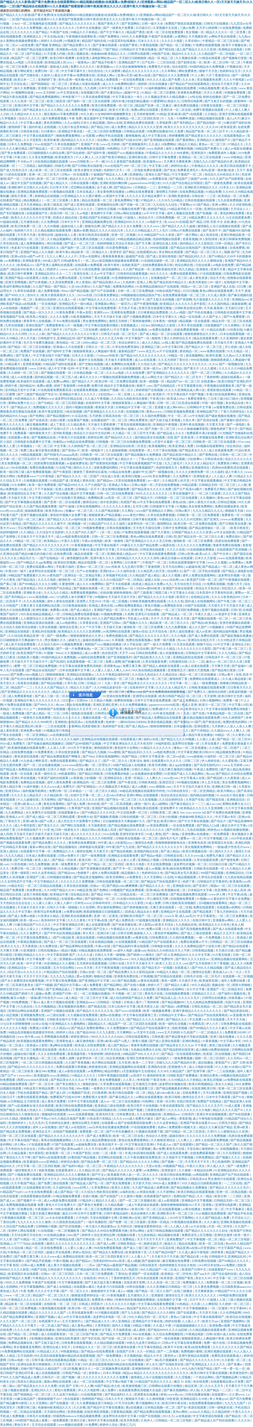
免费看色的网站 (124, 286)
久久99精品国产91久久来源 (156, 235)
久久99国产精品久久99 (59, 890)
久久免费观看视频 (121, 1149)
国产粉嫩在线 (131, 661)
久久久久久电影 (172, 41)
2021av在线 (85, 295)
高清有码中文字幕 (53, 920)
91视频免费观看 (72, 644)
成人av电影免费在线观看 (73, 536)
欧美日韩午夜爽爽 (62, 58)
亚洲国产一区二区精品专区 (225, 989)
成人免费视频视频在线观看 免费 (22, 1205)
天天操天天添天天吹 (122, 597)
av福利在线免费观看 (92, 657)
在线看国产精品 (11, 200)
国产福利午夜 (96, 153)
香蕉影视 (185, 1118)
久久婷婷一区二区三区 (23, 373)
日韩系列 (188, 1114)
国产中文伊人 (222, 554)
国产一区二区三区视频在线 (138, 1200)
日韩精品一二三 (145, 187)
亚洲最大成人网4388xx (170, 407)
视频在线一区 (221, 985)
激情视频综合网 (78, 558)
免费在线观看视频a (139, 640)
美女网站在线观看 (171, 252)
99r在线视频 (19, 467)
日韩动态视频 (227, 502)
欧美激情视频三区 (135, 1386)
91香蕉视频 (210, 1041)
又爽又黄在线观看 (162, 907)
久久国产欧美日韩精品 (111, 157)
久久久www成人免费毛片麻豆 (204, 855)
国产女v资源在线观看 (192, 1407)
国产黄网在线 (208, 454)
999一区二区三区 (136, 166)
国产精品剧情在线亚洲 (178, 1049)
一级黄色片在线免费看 (36, 717)
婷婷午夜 (11, 385)
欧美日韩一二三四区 (228, 1196)
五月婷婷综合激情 (57, 1123)
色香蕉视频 (190, 239)
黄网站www (46, 398)
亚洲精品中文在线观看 (176, 911)
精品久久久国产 (81, 687)
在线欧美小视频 (28, 657)
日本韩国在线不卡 (29, 830)
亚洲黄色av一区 (123, 588)
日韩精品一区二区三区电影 (174, 1420)
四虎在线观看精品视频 (60, 1360)
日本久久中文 (114, 1399)
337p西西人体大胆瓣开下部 (74, 597)
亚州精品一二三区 (170, 187)
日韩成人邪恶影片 (91, 1304)
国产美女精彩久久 (68, 1084)
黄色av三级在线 (181, 1317)
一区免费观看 (220, 834)
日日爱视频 (143, 1149)
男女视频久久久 (56, 640)
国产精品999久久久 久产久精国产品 (82, 485)
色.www (169, 222)
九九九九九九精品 (62, 976)
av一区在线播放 (133, 1360)
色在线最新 (72, 1399)
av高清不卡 (137, 1075)
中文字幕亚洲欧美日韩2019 (196, 752)
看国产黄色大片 (109, 23)
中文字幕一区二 (181, 683)
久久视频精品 (73, 653)
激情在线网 (84, 851)
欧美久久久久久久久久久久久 (184, 127)
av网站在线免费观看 (140, 191)
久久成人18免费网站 (163, 144)
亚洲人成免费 (64, 489)
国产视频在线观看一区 (56, 373)
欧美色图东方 (64, 157)
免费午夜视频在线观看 (208, 110)
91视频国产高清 (79, 1093)
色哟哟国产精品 (93, 1399)
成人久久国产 (198, 627)
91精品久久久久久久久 (156, 748)
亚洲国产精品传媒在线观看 (36, 49)
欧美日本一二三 (25, 79)
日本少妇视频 (168, 817)
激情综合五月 (174, 1295)
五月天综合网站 (137, 179)
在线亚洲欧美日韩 (204, 1088)
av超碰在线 (193, 567)
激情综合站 (91, 502)
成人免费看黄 (92, 985)
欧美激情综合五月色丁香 (25, 493)
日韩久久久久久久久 (166, 1368)
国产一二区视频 (168, 1351)
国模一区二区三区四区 (210, 1058)
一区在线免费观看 (132, 79)
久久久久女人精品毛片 (200, 463)
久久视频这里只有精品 (114, 786)
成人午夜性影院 (25, 825)
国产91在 (238, 1097)
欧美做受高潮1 (209, 980)
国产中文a (99, 1174)
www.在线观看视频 (231, 558)
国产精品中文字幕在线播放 (105, 1407)
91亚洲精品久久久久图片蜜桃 (81, 196)
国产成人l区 (58, 1093)
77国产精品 (111, 49)
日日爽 (242, 286)
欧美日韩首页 (239, 528)
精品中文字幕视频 (83, 493)
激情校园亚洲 (103, 748)
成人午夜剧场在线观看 (144, 1205)
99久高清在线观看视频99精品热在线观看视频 (93, 1179)
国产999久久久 (15, 295)
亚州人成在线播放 (182, 631)
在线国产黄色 (128, 45)
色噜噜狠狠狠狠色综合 (170, 842)
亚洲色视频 (75, 1412)
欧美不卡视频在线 (234, 45)
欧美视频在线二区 (173, 890)
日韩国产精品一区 (74, 1373)
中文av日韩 (76, 769)
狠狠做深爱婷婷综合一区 (151, 1226)
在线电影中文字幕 (236, 282)
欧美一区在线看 (22, 774)
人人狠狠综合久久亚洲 (233, 1131)
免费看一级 (231, 700)
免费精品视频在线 (20, 1343)
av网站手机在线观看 (223, 36)
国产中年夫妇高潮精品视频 (62, 933)
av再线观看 (200, 1174)
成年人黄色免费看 (59, 782)
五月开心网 (141, 506)
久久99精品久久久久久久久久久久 (102, 1019)
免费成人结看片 (40, 1028)
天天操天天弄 (17, 498)
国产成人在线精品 (59, 1287)
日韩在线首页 (148, 1265)
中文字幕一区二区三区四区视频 (39, 1166)
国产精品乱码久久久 (193, 256)
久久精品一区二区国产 (224, 748)
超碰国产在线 (135, 256)
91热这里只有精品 (99, 1118)
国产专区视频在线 (12, 213)
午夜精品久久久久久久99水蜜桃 (167, 153)
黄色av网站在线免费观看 (147, 536)
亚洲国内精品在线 (146, 851)
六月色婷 (82, 1218)
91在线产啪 (64, 467)
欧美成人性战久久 (29, 1110)
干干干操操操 (44, 489)
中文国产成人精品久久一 (119, 459)
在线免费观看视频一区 (189, 329)
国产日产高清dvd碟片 (188, 489)
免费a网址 (7, 355)
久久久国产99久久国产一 (83, 532)
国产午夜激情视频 (146, 304)
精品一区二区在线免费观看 (44, 1248)
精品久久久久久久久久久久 (141, 71)
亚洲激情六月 (177, 1067)
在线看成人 (183, 968)
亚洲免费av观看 (220, 1325)
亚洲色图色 (202, 726)
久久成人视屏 (217, 295)
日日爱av (68, 700)
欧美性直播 (213, 355)
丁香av (34, 1002)
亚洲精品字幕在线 (70, 131)
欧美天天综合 (164, 924)
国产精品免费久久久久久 (50, 842)
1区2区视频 (69, 1368)
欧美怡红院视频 (65, 562)
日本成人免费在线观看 (41, 855)
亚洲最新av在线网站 (171, 989)
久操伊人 (47, 75)
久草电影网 (164, 123)
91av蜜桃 (114, 752)
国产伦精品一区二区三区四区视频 (61, 403)
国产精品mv (105, 480)
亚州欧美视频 (62, 433)
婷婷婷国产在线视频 (150, 390)
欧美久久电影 (136, 864)
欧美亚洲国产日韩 (29, 653)
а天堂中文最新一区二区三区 (172, 442)
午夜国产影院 (82, 1153)
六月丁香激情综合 (218, 75)
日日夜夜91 (49, 131)
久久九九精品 (228, 653)
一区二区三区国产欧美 (83, 1334)
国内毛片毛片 (169, 838)
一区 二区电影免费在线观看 (143, 170)
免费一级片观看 (165, 640)
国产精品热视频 (121, 851)
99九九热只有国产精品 (197, 1368)
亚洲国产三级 (35, 877)
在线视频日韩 (90, 92)
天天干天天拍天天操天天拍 (192, 786)
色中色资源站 (109, 502)
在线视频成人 (129, 325)
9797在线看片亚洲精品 (70, 498)
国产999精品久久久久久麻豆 (208, 1028)
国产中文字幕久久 (112, 32)
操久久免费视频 (25, 88)
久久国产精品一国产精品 (50, 286)
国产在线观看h (183, 1144)
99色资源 (172, 1399)
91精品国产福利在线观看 (60, 364)
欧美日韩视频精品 (201, 1084)
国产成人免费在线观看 (204, 636)
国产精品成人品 (166, 998)
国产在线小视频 (135, 985)
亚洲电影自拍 (182, 886)
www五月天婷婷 (168, 1032)
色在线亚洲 (110, 653)
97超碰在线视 (9, 222)
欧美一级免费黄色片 (66, 864)
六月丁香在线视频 (165, 450)
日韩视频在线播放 (59, 877)
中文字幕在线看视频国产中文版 (141, 463)
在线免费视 (238, 248)
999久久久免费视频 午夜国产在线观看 (147, 36)
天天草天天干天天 (197, 1162)
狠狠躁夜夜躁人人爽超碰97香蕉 (95, 351)
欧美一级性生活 (46, 774)
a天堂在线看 (35, 62)
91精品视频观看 (186, 877)
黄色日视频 (152, 605)
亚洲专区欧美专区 (132, 834)
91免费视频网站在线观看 (18, 1351)
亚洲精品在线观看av (81, 674)
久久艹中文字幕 (91, 627)
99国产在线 (38, 1269)
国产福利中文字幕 (59, 351)
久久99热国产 (9, 605)
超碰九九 (74, 640)
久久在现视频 (148, 799)
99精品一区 (176, 355)
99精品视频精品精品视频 (134, 239)
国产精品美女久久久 (193, 450)
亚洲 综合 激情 (140, 761)
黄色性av (170, 1356)
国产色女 (170, 170)
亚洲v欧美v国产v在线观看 (185, 114)
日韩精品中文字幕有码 (201, 653)
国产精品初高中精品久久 (170, 282)
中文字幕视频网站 (32, 1287)
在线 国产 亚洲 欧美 (181, 437)
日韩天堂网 (125, 933)
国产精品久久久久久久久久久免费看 (65, 105)
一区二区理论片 (100, 765)
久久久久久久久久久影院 (194, 648)
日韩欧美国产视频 (130, 1110)
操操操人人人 (143, 933)
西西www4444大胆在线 (33, 1080)
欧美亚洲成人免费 (181, 446)
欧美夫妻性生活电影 (88, 170)
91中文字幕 (222, 644)
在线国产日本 (125, 1351)
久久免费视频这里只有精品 (95, 1403)
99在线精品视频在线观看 (52, 161)
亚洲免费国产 (175, 1239)
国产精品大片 (144, 498)
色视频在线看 (126, 1235)
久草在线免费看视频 (97, 97)
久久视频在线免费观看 (83, 1015)
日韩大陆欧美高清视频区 (180, 903)
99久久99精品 (9, 338)
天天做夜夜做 (122, 1330)
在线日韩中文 (201, 920)
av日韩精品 (14, 1101)
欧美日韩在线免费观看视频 (74, 1105)
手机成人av (164, 1144)
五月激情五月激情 (145, 1084)
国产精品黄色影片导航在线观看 (187, 1036)
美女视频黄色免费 (209, 79)
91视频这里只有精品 (58, 730)
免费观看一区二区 (92, 1131)
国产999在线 (50, 459)
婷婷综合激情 (70, 1162)
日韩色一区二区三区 (233, 454)
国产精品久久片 (83, 381)
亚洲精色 (61, 722)
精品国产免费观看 (12, 890)
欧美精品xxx (26, 265)
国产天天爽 (144, 243)
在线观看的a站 (147, 252)
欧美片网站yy (226, 791)
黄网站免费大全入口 (22, 403)
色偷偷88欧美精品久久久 (196, 817)
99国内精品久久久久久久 (76, 209)
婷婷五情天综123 (12, 989)
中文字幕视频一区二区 (202, 1239)
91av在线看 (110, 834)
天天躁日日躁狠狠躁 (133, 58)
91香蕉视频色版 (82, 545)
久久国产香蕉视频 (77, 1062)
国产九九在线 (125, 847)
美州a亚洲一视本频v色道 (75, 79)
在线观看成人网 (131, 739)
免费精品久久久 (64, 851)
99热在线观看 (64, 1209)
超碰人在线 (153, 580)
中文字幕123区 (159, 166)
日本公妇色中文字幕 (122, 1006)
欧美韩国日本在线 (220, 842)
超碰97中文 (132, 92)
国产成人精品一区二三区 (43, 713)
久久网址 (128, 511)
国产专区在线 (91, 1338)
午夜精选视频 (149, 45)
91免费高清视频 (215, 584)
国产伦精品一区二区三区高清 (185, 1131)
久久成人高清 (237, 890)
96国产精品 (102, 1386)
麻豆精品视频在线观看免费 (202, 717)
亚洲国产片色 (90, 144)
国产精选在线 (212, 722)
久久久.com (180, 963)
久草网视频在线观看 (55, 1036)
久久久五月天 (214, 1386)
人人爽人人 (185, 1140)
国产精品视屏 (202, 911)
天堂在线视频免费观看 (130, 480)
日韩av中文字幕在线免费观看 (182, 1343)
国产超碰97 (240, 666)
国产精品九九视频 (94, 752)
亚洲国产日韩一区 (65, 993)
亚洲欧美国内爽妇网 (114, 183)
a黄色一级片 (142, 804)
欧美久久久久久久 (12, 424)
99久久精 (87, 114)
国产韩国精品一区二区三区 (49, 84)
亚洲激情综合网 (108, 204)
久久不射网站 (166, 1192)
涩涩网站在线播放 (83, 187)
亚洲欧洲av (118, 429)
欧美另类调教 (158, 765)
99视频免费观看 (235, 92)
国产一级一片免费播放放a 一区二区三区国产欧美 (89, 648)
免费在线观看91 (11, 110)
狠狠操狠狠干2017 (50, 1399)
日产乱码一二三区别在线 (159, 62)
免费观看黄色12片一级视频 (64, 325)
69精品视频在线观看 (211, 118)
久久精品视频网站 (59, 239)
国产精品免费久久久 (77, 45)
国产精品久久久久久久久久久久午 (46, 545)
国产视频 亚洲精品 (49, 45)
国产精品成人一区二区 (217, 567)
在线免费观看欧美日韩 (157, 265)
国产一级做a (171, 834)
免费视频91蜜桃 (192, 1351)
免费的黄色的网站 (235, 722)
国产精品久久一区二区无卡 (183, 377)
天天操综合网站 (55, 1412)
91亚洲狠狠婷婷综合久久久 (130, 278)
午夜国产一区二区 (154, 562)
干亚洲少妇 (158, 398)
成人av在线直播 (145, 360)
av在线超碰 (183, 1416)
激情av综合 (139, 631)
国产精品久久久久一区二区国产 (78, 476)
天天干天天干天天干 (151, 1239)
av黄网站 (181, 36)
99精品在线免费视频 (81, 442)
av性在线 (195, 97)
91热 (204, 1256)
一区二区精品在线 (123, 894)
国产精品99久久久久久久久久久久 (142, 830)
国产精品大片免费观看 (115, 1334)
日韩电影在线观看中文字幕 (233, 312)
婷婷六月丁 (156, 985)
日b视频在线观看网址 (210, 446)
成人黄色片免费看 (54, 1101)
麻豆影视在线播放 (47, 450)
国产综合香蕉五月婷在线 (73, 618)
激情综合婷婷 (217, 692)
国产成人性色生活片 (14, 170)
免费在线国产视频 (102, 989)
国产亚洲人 (24, 355)
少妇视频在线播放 (41, 1338)
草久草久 (89, 933)
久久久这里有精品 (23, 588)
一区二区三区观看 (56, 200)
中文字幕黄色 (206, 916)
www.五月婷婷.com (236, 765)
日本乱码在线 (34, 739)
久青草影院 (103, 1325)
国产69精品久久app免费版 (35, 562)
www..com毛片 (71, 269)
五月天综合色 (158, 631)
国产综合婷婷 (76, 153)
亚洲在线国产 (35, 325)
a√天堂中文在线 (145, 1032)
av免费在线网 (73, 911)
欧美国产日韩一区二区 (202, 580)
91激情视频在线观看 (53, 1308)
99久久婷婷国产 (233, 717)
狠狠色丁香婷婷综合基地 (90, 472)
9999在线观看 (159, 248)
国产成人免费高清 (122, 920)
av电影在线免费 (223, 265)
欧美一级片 (242, 1235)
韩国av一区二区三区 (195, 286)
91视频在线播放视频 (235, 830)
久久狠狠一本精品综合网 (196, 1170)
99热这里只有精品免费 (39, 1088)
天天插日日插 (224, 950)
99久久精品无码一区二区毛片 (149, 1317)
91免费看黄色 (44, 752)
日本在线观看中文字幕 (74, 670)
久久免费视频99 (118, 1028)
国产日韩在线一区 (89, 1239)
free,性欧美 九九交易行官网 (125, 567)
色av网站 (122, 989)
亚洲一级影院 (20, 873)
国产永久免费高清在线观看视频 (23, 980)
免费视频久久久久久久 (48, 407)
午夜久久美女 (195, 1166)
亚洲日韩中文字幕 (26, 105)
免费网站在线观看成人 (205, 679)
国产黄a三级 (8, 584)
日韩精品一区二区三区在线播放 (231, 942)
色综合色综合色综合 (175, 795)
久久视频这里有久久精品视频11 (166, 97)
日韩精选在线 (173, 855)
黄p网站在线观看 (61, 1045)
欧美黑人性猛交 (37, 317)
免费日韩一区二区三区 (26, 868)
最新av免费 (80, 230)
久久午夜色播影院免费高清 (143, 1157)
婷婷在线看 (172, 1321)
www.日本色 (37, 368)
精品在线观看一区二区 (97, 200)
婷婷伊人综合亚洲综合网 (99, 1235)
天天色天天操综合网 (147, 528)
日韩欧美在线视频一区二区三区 (137, 838)
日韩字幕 (37, 1360)
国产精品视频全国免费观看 (127, 825)
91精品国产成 (59, 480)
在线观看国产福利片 (158, 1196)
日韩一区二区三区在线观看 (18, 1136)
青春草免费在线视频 (227, 545)
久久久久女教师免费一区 (193, 472)
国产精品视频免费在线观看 (194, 342)
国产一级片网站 (188, 235)
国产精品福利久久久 (119, 1394)
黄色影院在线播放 (215, 248)
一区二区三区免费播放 (153, 894)
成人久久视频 (171, 575)
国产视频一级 (71, 1377)
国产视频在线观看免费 (15, 842)
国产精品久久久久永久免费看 (122, 226)
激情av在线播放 (111, 1015)
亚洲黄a (208, 1205)
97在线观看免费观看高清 (55, 390)
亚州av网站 (137, 1230)
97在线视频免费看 (143, 1127)
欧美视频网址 (158, 446)
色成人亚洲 (190, 705)
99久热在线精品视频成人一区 (40, 614)
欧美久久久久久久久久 (201, 1295)
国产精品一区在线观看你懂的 (181, 1054)
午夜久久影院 (70, 541)
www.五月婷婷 (46, 92)
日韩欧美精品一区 (130, 1243)
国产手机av (42, 1118)
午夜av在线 (103, 946)
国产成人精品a (171, 851)
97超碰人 (130, 217)
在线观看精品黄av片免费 (227, 1381)
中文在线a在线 (54, 36)
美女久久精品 (224, 1084)
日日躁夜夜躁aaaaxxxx (236, 1287)
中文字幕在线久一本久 (128, 97)
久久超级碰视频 (117, 450)
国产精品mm (67, 873)
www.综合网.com (173, 580)
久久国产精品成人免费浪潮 (150, 1187)
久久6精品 (27, 532)
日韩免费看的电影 (117, 774)
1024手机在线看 (241, 838)
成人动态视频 (9, 1015)
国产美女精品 (173, 368)
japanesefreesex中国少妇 (145, 183)
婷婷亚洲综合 (80, 1036)
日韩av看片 (183, 511)
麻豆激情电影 (86, 1041)
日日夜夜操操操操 (74, 605)
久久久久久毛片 (189, 998)
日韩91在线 (117, 963)
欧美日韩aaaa (116, 1308)
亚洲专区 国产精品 (123, 252)
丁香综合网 (8, 1222)
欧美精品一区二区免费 (233, 196)
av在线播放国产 (61, 735)
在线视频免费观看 (182, 899)
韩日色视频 (55, 243)
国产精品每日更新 (224, 670)
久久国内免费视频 (154, 416)
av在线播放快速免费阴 (147, 774)
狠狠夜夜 (26, 1118)
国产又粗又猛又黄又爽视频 (103, 1282)
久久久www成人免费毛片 (58, 786)
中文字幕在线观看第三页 (140, 1015)
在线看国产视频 (78, 420)
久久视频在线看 (187, 58)
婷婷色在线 (113, 1054)
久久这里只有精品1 (66, 1394)
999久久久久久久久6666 (107, 1036)
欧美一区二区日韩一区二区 (222, 62)
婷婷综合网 (96, 437)
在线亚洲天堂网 (135, 1282)
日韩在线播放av (49, 950)
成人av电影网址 (67, 623)
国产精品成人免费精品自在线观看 (23, 769)
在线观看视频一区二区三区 (85, 661)
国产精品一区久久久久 (39, 312)
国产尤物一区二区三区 (136, 204)
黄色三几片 (127, 1424)
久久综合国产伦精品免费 (17, 1226)
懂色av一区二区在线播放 (190, 748)
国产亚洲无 (212, 519)
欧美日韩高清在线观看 (94, 235)
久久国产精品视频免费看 (40, 506)
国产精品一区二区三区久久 (204, 252)
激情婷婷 (208, 1149)
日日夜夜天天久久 (239, 687)
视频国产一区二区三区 (36, 308)
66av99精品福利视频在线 (100, 1110)
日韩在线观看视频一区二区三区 (118, 881)
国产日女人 (101, 929)
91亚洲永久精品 (49, 916)
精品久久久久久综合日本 (107, 230)
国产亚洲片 (201, 886)
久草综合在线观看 (210, 877)
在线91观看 (58, 420)
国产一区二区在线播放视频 (42, 765)
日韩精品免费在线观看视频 (81, 614)
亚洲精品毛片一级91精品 (76, 304)
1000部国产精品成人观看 (31, 1420)
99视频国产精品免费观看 (127, 890)
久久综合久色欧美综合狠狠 (18, 627)
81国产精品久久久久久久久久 (99, 299)
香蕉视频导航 (76, 1054)
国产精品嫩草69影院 (14, 1403)
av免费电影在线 (172, 605)
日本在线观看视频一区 (235, 334)
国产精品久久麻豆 (177, 985)
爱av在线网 (84, 976)
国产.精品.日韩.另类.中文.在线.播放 (213, 222)
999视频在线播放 (188, 782)
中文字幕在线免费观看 (101, 308)
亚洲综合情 (46, 235)
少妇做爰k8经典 (31, 329)
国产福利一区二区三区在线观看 (89, 101)
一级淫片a (125, 304)
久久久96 (244, 1420)
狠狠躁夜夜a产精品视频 (105, 515)
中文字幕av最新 (31, 123)
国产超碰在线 (151, 1261)
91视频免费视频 (112, 614)
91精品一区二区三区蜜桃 (159, 92)
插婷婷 (143, 84)
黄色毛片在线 (154, 993)
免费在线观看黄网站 (184, 273)
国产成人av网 (106, 1243)
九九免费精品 (14, 812)
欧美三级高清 (56, 101)
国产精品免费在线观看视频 (152, 1412)
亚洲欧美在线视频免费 (76, 916)
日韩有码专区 (102, 903)
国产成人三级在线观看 (196, 933)
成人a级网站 (160, 804)
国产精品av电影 (152, 855)
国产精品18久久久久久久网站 (140, 1162)
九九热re (244, 36)
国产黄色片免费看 (90, 1205)
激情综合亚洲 (68, 627)
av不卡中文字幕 (154, 213)
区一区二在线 (111, 532)
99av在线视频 (142, 1334)
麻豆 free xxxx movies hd (189, 812)
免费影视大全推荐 (95, 1097)
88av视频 (82, 1088)
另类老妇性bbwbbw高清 (109, 1261)
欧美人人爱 (8, 446)
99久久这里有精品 (44, 873)
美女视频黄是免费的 (27, 1347)
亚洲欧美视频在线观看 (236, 1222)
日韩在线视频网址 (89, 506)
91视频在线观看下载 (150, 1131)
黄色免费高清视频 (86, 239)
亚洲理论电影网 (226, 1205)
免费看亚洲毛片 (188, 170)
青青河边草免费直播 (48, 911)
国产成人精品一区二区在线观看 (161, 334)
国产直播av (235, 1364)
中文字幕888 (238, 1308)
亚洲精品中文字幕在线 (148, 1321)
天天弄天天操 (208, 1312)
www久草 (171, 916)
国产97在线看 (16, 1019)
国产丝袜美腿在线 (124, 924)
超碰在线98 (177, 1136)
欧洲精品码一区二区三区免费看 (95, 782)
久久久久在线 (176, 549)
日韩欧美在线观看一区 (209, 868)
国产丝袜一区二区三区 (117, 1338)
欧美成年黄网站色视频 (15, 286)
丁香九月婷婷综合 (226, 911)
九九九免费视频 (176, 627)
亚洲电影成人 (202, 476)
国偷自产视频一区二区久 (117, 390)
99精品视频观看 (31, 454)
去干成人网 (105, 187)
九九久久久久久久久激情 (34, 1222)
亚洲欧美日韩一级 (224, 786)
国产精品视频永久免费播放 (143, 454)
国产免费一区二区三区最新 (128, 1222)
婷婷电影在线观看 (92, 847)
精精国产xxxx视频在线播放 (126, 153)
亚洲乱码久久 (50, 248)
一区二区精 (123, 394)
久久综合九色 (147, 364)
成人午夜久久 (234, 472)
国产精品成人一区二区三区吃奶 (51, 148)
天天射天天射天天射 (67, 1364)
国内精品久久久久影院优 (197, 243)
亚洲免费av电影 (31, 730)
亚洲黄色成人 (65, 1041)
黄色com (223, 498)
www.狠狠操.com (160, 786)
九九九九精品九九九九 (208, 511)
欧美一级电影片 (93, 450)
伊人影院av (146, 924)
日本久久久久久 (149, 41)
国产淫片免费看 (241, 1399)
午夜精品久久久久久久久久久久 (30, 1299)
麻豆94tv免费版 (46, 1071)
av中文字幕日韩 (173, 347)
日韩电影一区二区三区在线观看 (176, 498)
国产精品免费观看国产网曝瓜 (61, 756)
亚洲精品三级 (151, 347)
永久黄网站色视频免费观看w (20, 41)
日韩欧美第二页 (161, 812)
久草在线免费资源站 (126, 347)
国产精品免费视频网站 (45, 97)
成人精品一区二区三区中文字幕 (87, 998)
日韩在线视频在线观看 (200, 200)
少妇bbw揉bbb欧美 (148, 588)
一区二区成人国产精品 (54, 1325)
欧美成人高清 (107, 830)
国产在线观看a (187, 1312)
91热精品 (183, 1304)
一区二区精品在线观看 (26, 1412)
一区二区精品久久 (210, 1032)
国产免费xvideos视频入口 (27, 674)
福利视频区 (46, 166)
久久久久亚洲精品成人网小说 (185, 390)
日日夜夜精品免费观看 (153, 312)
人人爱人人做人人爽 (78, 1248)
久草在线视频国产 (67, 144)
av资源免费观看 (158, 825)
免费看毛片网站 (215, 489)
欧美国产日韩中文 (194, 1269)
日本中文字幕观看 (110, 88)
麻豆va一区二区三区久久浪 (224, 661)
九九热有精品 (147, 1235)
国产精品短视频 (52, 683)
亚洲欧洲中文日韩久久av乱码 (28, 187)
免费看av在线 (59, 610)
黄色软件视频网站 (167, 933)
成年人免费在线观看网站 (199, 575)
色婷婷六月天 (113, 170)
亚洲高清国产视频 (235, 1093)
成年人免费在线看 (233, 980)
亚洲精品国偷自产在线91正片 (49, 429)
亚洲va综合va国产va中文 (28, 256)
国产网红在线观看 (73, 825)
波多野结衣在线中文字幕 (120, 1416)
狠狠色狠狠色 (123, 592)
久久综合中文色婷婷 (50, 532)
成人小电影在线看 (201, 1067)
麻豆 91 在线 (183, 1381)
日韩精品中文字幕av (173, 1015)
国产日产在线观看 (103, 291)
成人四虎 (6, 834)
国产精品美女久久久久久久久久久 (145, 683)
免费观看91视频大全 (183, 1127)
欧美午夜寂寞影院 (51, 411)
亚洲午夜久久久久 (102, 558)
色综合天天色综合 (207, 588)
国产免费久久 (197, 692)
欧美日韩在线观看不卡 (236, 166)
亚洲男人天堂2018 (89, 601)
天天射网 (210, 696)
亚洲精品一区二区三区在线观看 (200, 157)
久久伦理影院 (232, 1153)
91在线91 (235, 1067)
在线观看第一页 (140, 450)
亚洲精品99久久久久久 (130, 222)
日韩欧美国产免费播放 (182, 1075)
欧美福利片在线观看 (31, 381)
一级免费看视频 (182, 1058)
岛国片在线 (233, 1002)
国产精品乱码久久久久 (137, 752)
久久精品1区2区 (90, 1170)
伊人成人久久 (216, 1166)
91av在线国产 (44, 144)
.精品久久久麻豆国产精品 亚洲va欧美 (223, 1127)
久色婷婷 (128, 282)
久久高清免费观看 (61, 282)
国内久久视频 (121, 1325)
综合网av (103, 140)
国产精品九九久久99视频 (178, 739)
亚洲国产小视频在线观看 (58, 1011)
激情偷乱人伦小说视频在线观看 (219, 226)
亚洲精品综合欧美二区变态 (128, 446)
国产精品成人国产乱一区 (87, 1183)
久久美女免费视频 (41, 157)
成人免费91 (109, 1390)
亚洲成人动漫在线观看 (85, 84)
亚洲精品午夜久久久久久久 (78, 394)
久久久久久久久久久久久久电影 (190, 1110)
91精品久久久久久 (83, 1075)
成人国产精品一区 (67, 1192)
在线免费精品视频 (191, 191)
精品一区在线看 (191, 317)
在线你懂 (106, 592)
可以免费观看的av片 (32, 528)
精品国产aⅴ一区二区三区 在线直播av (192, 381)
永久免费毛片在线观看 (41, 812)
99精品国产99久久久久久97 (141, 1054)
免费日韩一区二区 (47, 71)
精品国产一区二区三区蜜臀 (30, 58)
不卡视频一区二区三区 (127, 993)
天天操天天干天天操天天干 (36, 536)
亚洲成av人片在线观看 (68, 347)
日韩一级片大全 (153, 23)
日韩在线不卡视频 (60, 1269)
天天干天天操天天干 (140, 963)
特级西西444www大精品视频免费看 (77, 1416)
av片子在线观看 (167, 351)
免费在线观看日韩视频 (71, 1067)
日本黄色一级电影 (165, 321)
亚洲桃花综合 (113, 778)
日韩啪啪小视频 (47, 1226)
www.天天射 (84, 968)
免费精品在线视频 (32, 782)
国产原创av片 (71, 450)
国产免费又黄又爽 (26, 1256)
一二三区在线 (233, 1183)
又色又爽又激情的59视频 (175, 769)
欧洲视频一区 (77, 523)
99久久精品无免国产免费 (68, 1118)
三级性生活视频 (106, 209)
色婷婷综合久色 (153, 873)
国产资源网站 (130, 23)
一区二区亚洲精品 (36, 735)
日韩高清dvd (197, 1179)
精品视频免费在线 (228, 752)
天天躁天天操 (112, 627)
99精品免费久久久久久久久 (207, 217)
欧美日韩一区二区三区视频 (97, 860)
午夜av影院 (84, 312)
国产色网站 (37, 416)
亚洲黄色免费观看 (123, 312)
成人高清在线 (209, 235)
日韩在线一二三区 (204, 196)
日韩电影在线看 (162, 946)
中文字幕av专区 (226, 817)
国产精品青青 (17, 1338)
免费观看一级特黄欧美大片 (33, 433)
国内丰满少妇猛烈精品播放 (131, 101)
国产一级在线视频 (167, 1338)
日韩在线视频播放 (119, 528)
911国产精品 (202, 204)
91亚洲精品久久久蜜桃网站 (67, 1024)
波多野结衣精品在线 (69, 398)
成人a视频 (133, 1261)
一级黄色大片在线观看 (106, 1088)
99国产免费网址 (109, 36)
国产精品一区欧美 (64, 860)
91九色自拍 (25, 1006)
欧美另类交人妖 (149, 1006)
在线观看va (108, 1123)
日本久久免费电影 (20, 144)
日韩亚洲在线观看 (152, 549)
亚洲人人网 (144, 282)
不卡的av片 (25, 161)
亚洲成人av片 (15, 817)
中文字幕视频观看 (71, 1282)
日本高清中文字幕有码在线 (214, 592)
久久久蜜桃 (209, 368)
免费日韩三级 (26, 1407)
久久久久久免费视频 (28, 28)
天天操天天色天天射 (31, 907)
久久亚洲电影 (39, 66)
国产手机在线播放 (200, 312)
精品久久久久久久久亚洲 (146, 127)
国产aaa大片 (202, 1274)
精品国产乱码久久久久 (142, 1308)
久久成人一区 (67, 299)
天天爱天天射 (215, 424)
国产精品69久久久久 (119, 437)
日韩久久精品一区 (144, 769)
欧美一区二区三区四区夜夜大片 (108, 1256)
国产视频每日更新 (235, 58)
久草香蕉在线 (89, 623)
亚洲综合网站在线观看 (23, 1011)
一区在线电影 (48, 304)
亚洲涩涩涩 (167, 782)
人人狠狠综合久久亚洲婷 (37, 618)
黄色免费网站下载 (126, 200)
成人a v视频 (125, 1291)
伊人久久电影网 (89, 1390)
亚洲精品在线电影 (230, 49)
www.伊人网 (217, 894)
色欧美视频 (180, 1028)
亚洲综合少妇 (241, 644)
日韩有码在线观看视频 (132, 273)
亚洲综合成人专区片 (57, 1347)
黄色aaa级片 (75, 1149)
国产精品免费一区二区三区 (99, 1162)
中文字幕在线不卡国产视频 (51, 355)
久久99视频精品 (46, 1006)
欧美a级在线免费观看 (177, 868)
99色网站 (148, 1101)
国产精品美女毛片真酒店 (182, 873)
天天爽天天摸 (220, 666)
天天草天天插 (26, 235)
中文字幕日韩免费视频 (61, 980)
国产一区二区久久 (115, 761)
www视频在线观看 (71, 1424)
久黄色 (75, 200)
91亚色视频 (19, 864)
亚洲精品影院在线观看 (188, 657)
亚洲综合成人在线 (165, 243)
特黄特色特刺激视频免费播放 (135, 1299)
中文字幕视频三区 (216, 838)
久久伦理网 (88, 907)
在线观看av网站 (72, 899)
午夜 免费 (76, 118)
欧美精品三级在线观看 (110, 1105)
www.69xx (26, 1075)
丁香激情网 (153, 567)
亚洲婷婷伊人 (17, 1123)
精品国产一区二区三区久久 (51, 1295)
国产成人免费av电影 (22, 916)
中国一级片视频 (213, 403)
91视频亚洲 (72, 41)
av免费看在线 (158, 179)
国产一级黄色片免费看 (118, 28)
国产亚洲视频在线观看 (159, 140)
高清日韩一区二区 (62, 213)
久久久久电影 (47, 580)
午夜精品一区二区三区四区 (26, 1252)
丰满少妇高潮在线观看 (140, 1153)
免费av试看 (154, 929)
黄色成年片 (19, 549)
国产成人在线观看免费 (228, 929)
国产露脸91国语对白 (234, 420)
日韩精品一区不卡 (88, 489)
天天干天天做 (236, 1019)
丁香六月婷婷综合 (232, 411)
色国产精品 (130, 756)
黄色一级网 (169, 980)
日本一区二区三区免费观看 (95, 1274)
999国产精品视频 (212, 873)
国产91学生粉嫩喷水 (120, 1131)
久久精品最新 (17, 1153)
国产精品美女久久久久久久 (204, 135)
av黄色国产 (55, 575)
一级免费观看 (59, 1420)
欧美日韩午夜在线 (174, 1403)
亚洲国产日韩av (111, 623)
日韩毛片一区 (51, 1377)
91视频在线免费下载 (132, 209)
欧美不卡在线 (173, 1347)
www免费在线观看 (213, 351)
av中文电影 (196, 416)
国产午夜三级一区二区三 (234, 601)
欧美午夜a (63, 252)
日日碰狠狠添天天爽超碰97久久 (21, 640)
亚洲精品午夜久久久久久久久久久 (37, 700)
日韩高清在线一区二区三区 (121, 416)
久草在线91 (193, 41)
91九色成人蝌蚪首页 (34, 761)
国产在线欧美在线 (171, 1364)
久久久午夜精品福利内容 (113, 674)
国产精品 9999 (100, 894)
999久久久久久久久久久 (152, 493)
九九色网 (90, 88)
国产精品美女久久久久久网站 (43, 110)
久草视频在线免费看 (210, 437)
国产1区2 (163, 955)
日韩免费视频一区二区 (171, 217)
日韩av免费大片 (69, 855)
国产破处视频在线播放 (221, 416)
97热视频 (147, 976)
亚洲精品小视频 (149, 860)
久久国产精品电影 (107, 511)
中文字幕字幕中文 (73, 71)
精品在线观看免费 (205, 338)
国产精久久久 (9, 209)
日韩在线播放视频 (197, 1394)
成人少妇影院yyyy (121, 842)
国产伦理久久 (175, 830)
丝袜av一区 (97, 886)
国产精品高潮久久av (107, 282)
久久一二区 (196, 661)
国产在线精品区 (165, 385)
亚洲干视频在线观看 (34, 515)
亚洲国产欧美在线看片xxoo (198, 1123)
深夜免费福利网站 (106, 467)
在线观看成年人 (66, 1170)
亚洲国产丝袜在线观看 (178, 588)
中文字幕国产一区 (137, 338)
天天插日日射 (234, 308)
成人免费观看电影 (20, 696)
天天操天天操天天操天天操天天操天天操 (41, 834)
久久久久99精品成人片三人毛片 (147, 230)
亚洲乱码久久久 (42, 1390)
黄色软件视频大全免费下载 (68, 515)
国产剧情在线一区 (190, 62)
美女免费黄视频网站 (236, 782)
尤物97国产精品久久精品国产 (40, 1368)
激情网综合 (165, 523)
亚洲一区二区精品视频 (231, 1192)
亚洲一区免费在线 (20, 1209)
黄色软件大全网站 (126, 748)
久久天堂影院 (32, 140)
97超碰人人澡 (216, 1299)
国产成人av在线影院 (73, 1127)
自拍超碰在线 (130, 968)
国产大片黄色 (160, 532)
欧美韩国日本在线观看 (23, 1274)
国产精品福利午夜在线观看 (131, 946)
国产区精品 (34, 54)
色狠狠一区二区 (214, 1209)
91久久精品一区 (238, 351)
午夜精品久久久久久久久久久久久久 (57, 1278)
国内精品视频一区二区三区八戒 (56, 377)
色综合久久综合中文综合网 (92, 433)
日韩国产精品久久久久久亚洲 (192, 532)
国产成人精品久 (81, 610)
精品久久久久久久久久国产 (48, 1312)
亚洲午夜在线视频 (192, 424)
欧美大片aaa (210, 1321)
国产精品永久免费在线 (67, 88)
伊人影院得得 (208, 239)
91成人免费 (154, 903)
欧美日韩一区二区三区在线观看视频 (53, 549)
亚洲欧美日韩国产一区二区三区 (142, 916)
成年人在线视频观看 (128, 368)
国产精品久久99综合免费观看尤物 (105, 1230)
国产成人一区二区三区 (80, 243)
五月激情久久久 (139, 1295)
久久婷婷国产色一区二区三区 (88, 446)
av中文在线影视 (224, 532)
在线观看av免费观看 (89, 265)
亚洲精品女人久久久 (177, 920)
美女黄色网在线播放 (111, 191)
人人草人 (129, 1080)
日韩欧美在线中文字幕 (62, 1019)
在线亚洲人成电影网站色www (96, 58)
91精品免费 (213, 191)
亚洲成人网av (106, 75)
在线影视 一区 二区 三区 (60, 1304)
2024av (145, 325)
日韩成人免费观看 (106, 79)
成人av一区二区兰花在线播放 (120, 1101)
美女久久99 (203, 1278)
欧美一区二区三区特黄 (52, 179)
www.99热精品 (234, 157)
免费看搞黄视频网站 (84, 592)
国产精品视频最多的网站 (173, 1088)
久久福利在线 (126, 571)
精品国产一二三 (22, 687)
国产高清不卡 (212, 230)
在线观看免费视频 (86, 390)
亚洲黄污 (44, 88)
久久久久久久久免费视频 (194, 545)
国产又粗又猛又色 (47, 1343)
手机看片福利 (65, 567)
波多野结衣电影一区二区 (110, 1317)
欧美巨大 (183, 597)
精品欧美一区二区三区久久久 (170, 623)
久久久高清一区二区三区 (28, 101)
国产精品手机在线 (240, 1213)
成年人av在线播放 (45, 1127)
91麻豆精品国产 (25, 1399)
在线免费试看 (63, 554)
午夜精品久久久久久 (205, 166)
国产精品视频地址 (65, 847)
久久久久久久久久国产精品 (30, 32)
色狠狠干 (83, 873)
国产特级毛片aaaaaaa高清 (61, 454)
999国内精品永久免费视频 (207, 66)
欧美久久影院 (121, 1187)
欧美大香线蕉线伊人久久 (58, 295)
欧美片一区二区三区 (213, 705)
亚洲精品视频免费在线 (97, 222)
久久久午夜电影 (234, 79)
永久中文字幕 (195, 989)
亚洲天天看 (218, 269)
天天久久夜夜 (213, 92)
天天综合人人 (239, 209)
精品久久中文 (153, 1356)
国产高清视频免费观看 (195, 929)
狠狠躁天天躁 (234, 511)
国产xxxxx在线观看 (128, 1011)
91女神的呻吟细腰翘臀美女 (113, 114)
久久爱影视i (230, 761)
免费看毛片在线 (159, 66)
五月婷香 (95, 416)
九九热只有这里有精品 (73, 127)
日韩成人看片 (133, 1002)
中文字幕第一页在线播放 (131, 329)
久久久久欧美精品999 (226, 597)
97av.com (244, 442)
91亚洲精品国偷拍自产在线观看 (158, 286)
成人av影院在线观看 (72, 1071)
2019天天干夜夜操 (79, 748)
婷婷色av (213, 830)
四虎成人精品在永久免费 (142, 911)
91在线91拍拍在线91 (131, 899)
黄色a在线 (179, 502)
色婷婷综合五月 (230, 71)
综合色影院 (180, 66)
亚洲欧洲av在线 (130, 1218)
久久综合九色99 (49, 644)
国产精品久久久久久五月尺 (205, 1105)
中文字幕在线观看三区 (138, 1088)
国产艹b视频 (44, 985)
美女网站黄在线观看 (145, 808)
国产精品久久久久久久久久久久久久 (183, 364)
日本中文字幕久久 (165, 317)
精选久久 (173, 101)
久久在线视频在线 (149, 1114)
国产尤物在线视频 (91, 364)
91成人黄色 (153, 834)
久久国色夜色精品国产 (68, 1222)
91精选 (161, 114)
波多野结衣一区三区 (142, 523)
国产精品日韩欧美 (91, 774)
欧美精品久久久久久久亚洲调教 (80, 631)
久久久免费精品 (124, 1239)
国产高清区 (57, 661)
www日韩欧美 (80, 161)
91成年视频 (31, 786)
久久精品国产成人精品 (145, 575)
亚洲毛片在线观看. (148, 614)
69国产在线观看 (196, 605)
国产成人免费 (76, 804)
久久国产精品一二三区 (216, 1390)
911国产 (196, 722)
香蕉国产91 (223, 1062)
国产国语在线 (243, 554)
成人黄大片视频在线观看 (58, 1002)
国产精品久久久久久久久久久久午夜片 (73, 334)
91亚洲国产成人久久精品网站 (184, 774)
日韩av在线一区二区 (93, 972)
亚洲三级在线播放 (222, 1036)
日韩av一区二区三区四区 (58, 1274)
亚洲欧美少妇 (32, 592)
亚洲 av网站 (220, 204)
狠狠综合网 (93, 226)
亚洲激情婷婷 (141, 1368)
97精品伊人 (149, 200)
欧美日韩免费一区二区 (26, 226)
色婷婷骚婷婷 (9, 532)
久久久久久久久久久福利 (63, 739)
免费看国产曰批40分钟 (126, 140)
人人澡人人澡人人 (26, 929)
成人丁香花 (58, 424)
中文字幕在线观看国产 (39, 135)
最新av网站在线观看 (58, 1381)
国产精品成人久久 (98, 1321)
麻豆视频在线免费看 (183, 88)
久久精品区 (108, 239)
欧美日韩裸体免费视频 (235, 239)
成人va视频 (139, 786)
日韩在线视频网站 (108, 756)
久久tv (213, 364)
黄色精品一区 (189, 351)
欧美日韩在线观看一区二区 (127, 1093)
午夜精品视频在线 (29, 942)
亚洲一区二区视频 (123, 235)
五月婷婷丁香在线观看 (94, 278)
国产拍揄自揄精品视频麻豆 (46, 743)
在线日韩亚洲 (186, 1101)
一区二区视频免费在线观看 (112, 1368)
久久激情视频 (155, 1399)
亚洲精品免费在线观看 (139, 123)
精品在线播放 (188, 1243)
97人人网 (198, 75)
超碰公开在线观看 (58, 1252)
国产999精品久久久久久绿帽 (38, 584)
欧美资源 (167, 1278)
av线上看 (168, 342)
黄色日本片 (22, 1424)
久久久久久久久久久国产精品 (232, 1347)
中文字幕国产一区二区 (187, 174)
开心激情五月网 (158, 899)
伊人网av (20, 1144)
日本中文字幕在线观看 (83, 1101)
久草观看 (118, 640)
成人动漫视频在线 (171, 653)
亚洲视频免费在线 (32, 1015)
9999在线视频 (200, 360)
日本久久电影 (57, 769)
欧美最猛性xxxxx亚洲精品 (52, 1075)
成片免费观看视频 (54, 118)
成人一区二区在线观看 (89, 1381)
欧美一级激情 (114, 541)
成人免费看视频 (49, 291)
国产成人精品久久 (56, 183)
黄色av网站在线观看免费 (216, 291)
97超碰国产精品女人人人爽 (109, 174)
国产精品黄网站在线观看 (77, 946)
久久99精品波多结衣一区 (111, 687)
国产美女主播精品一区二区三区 (36, 1058)
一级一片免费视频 (208, 937)
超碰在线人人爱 (72, 226)
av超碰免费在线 (77, 463)
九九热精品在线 (187, 924)
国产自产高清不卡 (133, 299)
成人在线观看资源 (53, 1334)
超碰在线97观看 (25, 1054)
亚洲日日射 (78, 1420)
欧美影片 (159, 394)
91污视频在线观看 (107, 1312)
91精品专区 (15, 886)
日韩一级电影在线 (220, 1407)
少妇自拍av (106, 394)
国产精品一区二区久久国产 (214, 1144)
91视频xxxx (204, 899)
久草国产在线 (195, 799)
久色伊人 (147, 1420)
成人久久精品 (151, 342)
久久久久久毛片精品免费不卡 (146, 196)
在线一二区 (101, 1153)
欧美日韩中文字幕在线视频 (209, 1373)
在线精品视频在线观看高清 (39, 209)
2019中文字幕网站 (182, 1218)
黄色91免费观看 (65, 1390)
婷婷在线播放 (212, 97)
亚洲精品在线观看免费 (123, 855)
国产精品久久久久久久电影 (156, 597)
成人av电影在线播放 (238, 148)
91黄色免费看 (65, 312)
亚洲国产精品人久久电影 (37, 252)
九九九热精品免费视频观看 (205, 1002)
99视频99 (101, 597)
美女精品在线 (234, 403)
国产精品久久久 (177, 1019)
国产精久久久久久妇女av (193, 959)
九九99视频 (52, 226)
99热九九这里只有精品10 (143, 1343)
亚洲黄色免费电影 (189, 92)
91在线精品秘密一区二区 (158, 260)
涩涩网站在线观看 (110, 1157)
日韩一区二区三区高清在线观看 (178, 403)
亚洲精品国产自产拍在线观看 (230, 1174)
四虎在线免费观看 (227, 541)
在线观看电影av (235, 135)
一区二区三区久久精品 (102, 791)
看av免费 (159, 1149)
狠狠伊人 (106, 329)
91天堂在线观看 (184, 644)
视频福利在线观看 (54, 1114)
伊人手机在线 (133, 644)
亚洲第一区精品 (159, 1222)
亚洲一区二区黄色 (106, 916)
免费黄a (185, 467)
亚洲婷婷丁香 (47, 79)
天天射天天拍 (142, 1183)
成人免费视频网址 (32, 243)
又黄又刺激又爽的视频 (45, 1213)
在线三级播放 (183, 1291)
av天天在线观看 (215, 1019)
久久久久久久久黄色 (117, 506)
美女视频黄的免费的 (72, 1006)
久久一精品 (205, 1196)
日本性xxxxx (82, 903)
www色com (171, 778)
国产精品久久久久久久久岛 (95, 1011)
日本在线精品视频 (101, 942)
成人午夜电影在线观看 (208, 1118)
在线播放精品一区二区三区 (26, 239)
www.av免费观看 (232, 519)
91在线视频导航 (92, 1394)
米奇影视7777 (71, 97)
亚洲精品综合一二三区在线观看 (30, 968)
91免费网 (91, 1424)
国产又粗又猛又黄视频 (165, 420)
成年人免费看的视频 (180, 148)
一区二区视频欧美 (67, 1230)
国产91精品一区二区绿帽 (31, 1239)
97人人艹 (29, 709)
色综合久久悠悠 (157, 1136)
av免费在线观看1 (160, 329)
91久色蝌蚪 (19, 485)
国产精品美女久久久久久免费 (152, 489)
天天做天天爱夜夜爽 (119, 360)
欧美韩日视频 (131, 476)
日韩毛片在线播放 (216, 23)
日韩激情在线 (178, 661)
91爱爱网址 (158, 101)
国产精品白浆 (190, 1256)
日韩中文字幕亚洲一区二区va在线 (162, 756)
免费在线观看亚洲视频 (33, 1097)
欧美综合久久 (194, 709)
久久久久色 (175, 601)
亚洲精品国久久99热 (194, 1399)
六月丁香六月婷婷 (133, 148)
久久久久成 (85, 955)
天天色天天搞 (127, 308)
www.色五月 (147, 351)
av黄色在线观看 (149, 980)
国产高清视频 (23, 860)
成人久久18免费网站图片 (119, 84)
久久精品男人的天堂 (176, 480)
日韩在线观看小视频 (84, 183)
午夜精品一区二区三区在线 (221, 41)
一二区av (89, 1265)
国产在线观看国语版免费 (135, 1123)
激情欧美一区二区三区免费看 (193, 541)
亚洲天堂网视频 (16, 282)
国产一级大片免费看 (158, 644)
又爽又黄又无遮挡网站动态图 (40, 605)
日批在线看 (203, 265)
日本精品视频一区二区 (89, 373)
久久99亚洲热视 (241, 204)
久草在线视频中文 (182, 493)
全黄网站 (116, 562)
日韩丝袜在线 (29, 131)
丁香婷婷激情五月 (123, 1278)
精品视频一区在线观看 (195, 321)
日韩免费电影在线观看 (90, 148)
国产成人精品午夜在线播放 (195, 735)
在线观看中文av (49, 1321)
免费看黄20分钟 (236, 1032)
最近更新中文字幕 (102, 549)
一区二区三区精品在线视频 (43, 886)
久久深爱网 (113, 71)
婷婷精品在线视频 (47, 196)
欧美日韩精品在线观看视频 (196, 1192)
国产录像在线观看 (105, 45)
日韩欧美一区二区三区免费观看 (198, 515)
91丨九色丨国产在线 (191, 713)
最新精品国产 (127, 351)
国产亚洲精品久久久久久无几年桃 (100, 338)
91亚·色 (49, 830)
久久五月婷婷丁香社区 (173, 360)
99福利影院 (162, 743)
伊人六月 (212, 1024)
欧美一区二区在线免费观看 (165, 32)
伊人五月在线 (210, 782)
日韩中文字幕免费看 (163, 157)
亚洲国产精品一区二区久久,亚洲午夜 (119, 610)
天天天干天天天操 (36, 976)
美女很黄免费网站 (201, 506)
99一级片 (215, 282)
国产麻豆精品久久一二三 (187, 804)
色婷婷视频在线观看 (167, 239)
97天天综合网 (124, 1403)
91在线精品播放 (55, 1235)
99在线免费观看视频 (108, 1248)
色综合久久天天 (11, 1179)
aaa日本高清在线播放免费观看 (109, 1127)
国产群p (60, 1149)
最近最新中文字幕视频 (99, 118)
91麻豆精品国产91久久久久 (33, 924)
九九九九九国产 (235, 1403)
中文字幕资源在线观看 (208, 1416)
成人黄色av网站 (82, 1325)
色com (181, 640)
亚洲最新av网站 (223, 920)
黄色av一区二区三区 (213, 144)
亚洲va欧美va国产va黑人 (39, 821)
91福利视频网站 (156, 88)
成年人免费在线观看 (106, 873)
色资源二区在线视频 (217, 1054)
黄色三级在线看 (220, 1045)
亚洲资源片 (199, 153)
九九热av (229, 355)
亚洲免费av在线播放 (196, 834)
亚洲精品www (86, 1002)
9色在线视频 (74, 411)
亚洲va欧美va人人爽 (28, 804)
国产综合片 (219, 821)
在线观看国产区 (37, 213)
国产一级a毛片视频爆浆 (162, 1360)
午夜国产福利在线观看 (53, 778)
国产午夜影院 (62, 472)
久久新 (196, 1304)
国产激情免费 (230, 860)
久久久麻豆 (211, 1222)
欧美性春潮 (52, 140)
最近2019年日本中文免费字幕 (82, 1213)
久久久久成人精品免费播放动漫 (95, 1140)
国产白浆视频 (38, 282)
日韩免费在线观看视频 (76, 1343)
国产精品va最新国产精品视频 (117, 1265)
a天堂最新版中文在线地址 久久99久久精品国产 (153, 1071)
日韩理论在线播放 (214, 998)
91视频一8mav (53, 653)
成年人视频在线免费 (181, 213)
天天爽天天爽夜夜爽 (178, 161)
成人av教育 (92, 653)
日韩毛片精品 (228, 1123)
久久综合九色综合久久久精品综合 (155, 674)
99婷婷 (87, 929)
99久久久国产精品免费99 (109, 618)
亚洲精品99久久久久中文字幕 (190, 955)
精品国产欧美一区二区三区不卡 (207, 131)
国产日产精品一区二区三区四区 (103, 864)
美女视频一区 (195, 32)
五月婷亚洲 (32, 1101)
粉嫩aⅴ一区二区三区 (80, 511)
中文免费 (195, 1019)
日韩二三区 (192, 761)
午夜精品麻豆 (98, 110)
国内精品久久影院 (163, 325)
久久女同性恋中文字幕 (17, 881)
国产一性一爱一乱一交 (230, 1368)
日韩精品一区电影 (109, 1002)
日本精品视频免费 (239, 1343)
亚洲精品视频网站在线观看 (128, 1067)
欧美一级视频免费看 (157, 1011)
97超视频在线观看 (148, 920)
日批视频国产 (213, 325)
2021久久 (168, 1416)
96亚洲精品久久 (25, 398)
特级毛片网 (62, 166)
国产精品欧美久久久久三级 (152, 657)
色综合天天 (146, 217)
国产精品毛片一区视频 (157, 968)
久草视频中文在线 (165, 28)
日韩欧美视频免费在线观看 (148, 601)
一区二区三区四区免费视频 (103, 131)
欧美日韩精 (173, 1097)
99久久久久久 (159, 273)
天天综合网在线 (128, 549)
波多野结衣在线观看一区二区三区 (52, 571)
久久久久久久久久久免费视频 (206, 1136)
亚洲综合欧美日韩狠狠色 (34, 1364)
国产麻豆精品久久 (121, 1097)
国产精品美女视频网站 (89, 877)
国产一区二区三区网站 (207, 373)
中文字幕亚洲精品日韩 (68, 924)
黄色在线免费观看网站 (134, 1140)
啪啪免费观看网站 (68, 135)
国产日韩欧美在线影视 (87, 166)
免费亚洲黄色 (197, 398)
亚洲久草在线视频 (23, 778)
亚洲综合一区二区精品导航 (83, 575)
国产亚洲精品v (87, 786)
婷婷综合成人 (180, 166)
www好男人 (81, 1187)
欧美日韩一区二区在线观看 (87, 1308)
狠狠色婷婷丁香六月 (224, 429)
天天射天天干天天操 (165, 1256)
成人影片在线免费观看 (20, 644)
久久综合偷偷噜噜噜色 (131, 66)
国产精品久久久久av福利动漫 (67, 519)
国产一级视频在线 (231, 364)
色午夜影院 (37, 1153)
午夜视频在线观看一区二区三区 (23, 1218)
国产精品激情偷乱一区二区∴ (209, 528)
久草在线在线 (9, 243)
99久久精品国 (201, 985)
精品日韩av (89, 830)
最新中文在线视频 (91, 360)
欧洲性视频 (41, 610)
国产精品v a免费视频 (175, 1006)
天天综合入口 (240, 1218)
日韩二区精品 (87, 683)
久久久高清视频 (34, 601)
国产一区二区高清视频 (116, 804)
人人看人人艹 (140, 1256)
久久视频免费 (35, 838)
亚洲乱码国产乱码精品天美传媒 (101, 217)
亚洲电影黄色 (31, 260)
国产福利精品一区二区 (100, 899)
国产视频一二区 (173, 1162)
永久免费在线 (48, 946)
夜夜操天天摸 (104, 407)
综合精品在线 (79, 894)
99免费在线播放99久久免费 (165, 131)
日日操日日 (144, 28)
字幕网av (186, 204)
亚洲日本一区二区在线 (176, 110)
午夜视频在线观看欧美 (81, 36)
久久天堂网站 (153, 877)
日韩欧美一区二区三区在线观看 (214, 442)
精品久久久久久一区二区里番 (226, 32)
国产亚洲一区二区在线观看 (62, 502)
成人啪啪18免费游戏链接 (213, 1049)
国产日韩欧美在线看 (233, 523)
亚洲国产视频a (46, 1317)
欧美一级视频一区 (152, 381)
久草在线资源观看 (67, 752)
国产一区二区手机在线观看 (202, 571)
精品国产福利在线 (94, 41)
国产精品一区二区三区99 (234, 739)
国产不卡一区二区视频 (128, 868)
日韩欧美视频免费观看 (179, 411)
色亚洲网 (220, 890)
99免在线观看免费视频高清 (71, 1299)
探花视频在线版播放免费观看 (119, 260)
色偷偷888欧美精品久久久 (109, 54)
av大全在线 (198, 1226)
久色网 (129, 614)
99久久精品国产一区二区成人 (160, 1269)
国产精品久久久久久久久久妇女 (207, 1230)
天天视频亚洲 (198, 36)
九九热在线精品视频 (238, 877)
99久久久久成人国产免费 (164, 79)
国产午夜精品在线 (62, 1239)
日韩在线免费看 (147, 653)
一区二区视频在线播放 (95, 993)
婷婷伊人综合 (65, 1032)
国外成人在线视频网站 (200, 601)
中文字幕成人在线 (192, 778)
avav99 (146, 476)
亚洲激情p (136, 174)
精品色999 (18, 269)
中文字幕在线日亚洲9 (140, 1144)
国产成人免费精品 (185, 700)
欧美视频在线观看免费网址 (36, 1041)
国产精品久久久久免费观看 (171, 75)
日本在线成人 (86, 191)
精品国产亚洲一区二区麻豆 (153, 105)
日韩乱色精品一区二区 (207, 1006)
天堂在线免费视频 (167, 485)
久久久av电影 (115, 373)
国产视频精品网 (227, 1377)
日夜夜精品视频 (121, 1412)
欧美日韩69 (169, 821)
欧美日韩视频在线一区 (198, 851)
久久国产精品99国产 (163, 1252)
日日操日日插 (218, 864)
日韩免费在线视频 (204, 1261)
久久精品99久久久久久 (26, 114)
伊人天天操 (28, 338)
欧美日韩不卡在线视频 (143, 1105)
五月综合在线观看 (44, 1424)
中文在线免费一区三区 (132, 812)
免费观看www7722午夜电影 (36, 476)
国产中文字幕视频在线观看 (23, 502)
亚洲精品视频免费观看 (33, 191)
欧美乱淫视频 (213, 1080)
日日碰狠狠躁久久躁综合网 (46, 153)
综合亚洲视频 (115, 1058)
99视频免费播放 (94, 528)
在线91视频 (91, 1196)
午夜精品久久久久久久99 (127, 929)
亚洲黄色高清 (197, 842)
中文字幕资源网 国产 (61, 955)
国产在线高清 (39, 420)
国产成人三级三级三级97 (140, 1248)
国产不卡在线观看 (118, 584)
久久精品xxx (61, 1028)
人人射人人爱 (126, 860)
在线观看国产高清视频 (232, 549)
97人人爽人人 (85, 157)
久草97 (211, 1131)
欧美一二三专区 (144, 1062)
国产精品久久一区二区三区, (204, 347)
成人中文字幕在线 (154, 135)
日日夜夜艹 (133, 562)
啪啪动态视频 (103, 976)
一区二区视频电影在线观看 (39, 23)
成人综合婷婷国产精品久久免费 (131, 998)
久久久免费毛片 (31, 933)
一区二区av (90, 260)
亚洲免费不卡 (169, 808)
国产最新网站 (185, 140)
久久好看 (79, 1407)
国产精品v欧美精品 (205, 623)
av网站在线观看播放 (150, 1097)
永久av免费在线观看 (64, 278)
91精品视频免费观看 (67, 1196)
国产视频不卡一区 (29, 1200)
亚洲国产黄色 (184, 1278)
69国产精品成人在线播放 (130, 765)
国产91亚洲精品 (91, 49)
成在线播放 (206, 1062)
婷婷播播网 (176, 135)
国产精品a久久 (21, 407)
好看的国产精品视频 (82, 1157)
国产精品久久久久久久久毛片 (149, 636)
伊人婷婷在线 (210, 761)
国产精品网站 (113, 985)
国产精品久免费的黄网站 (88, 1028)
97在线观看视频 (211, 273)
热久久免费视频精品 (103, 519)
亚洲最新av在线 (67, 49)
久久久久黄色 (76, 920)
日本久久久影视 (83, 355)
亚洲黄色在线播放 (146, 1394)
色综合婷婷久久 (129, 342)
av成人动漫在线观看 (196, 666)
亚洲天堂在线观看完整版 (155, 308)
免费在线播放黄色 (227, 506)
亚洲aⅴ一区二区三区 (90, 567)
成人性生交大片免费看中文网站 (79, 821)
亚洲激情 (157, 1295)
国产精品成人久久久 (171, 433)
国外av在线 (114, 123)
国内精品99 (28, 385)
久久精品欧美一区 (56, 795)
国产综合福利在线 (225, 1274)
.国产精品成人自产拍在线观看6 (215, 1420)
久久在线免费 (135, 373)
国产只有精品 (200, 730)
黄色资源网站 (53, 123)
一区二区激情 (218, 1308)
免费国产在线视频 (32, 351)
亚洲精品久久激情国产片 (214, 140)
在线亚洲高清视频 (96, 1412)
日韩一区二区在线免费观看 (115, 493)
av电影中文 (155, 222)
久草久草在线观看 (190, 325)
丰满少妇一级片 (16, 571)
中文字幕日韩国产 (41, 498)
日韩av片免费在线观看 (185, 230)
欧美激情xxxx (152, 161)
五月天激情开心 (73, 1321)
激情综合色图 (144, 842)
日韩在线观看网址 (137, 1036)
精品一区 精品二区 (161, 58)
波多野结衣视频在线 (173, 1084)
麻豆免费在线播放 (186, 105)
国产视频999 (231, 230)
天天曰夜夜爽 (212, 1093)
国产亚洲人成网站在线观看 (55, 265)
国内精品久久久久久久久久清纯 (138, 558)
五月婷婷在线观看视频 (92, 963)
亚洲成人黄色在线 (83, 480)
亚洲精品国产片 (129, 62)
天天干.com (126, 653)
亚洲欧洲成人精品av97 (122, 554)
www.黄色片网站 (134, 515)
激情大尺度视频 (199, 670)
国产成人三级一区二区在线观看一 (58, 696)
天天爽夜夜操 (204, 1291)
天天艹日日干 (134, 88)
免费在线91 (234, 536)
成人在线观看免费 (221, 450)
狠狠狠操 (50, 868)
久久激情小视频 (131, 1196)
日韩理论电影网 (139, 54)
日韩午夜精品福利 (116, 1213)
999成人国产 (51, 260)
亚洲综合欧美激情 (67, 1338)
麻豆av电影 (18, 998)
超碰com (140, 950)
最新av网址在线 (40, 847)
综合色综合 (96, 71)
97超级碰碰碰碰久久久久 (190, 1325)
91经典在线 (234, 329)
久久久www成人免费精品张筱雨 (63, 1256)
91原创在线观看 (16, 174)
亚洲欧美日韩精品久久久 (201, 187)
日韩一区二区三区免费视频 (110, 536)
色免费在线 (34, 890)
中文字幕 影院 (10, 1265)
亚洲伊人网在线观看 (22, 1230)
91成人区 (26, 489)
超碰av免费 (43, 993)
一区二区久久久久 (146, 1174)
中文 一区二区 (178, 416)
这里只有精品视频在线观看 (165, 1230)
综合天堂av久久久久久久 (25, 972)
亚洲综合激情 (223, 1235)
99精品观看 (190, 485)
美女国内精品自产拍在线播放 (81, 459)
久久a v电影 (178, 312)
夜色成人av (221, 972)
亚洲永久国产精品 (157, 174)
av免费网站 (95, 1071)
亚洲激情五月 (177, 670)
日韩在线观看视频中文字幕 (187, 562)
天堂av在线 (154, 1166)
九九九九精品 (14, 855)
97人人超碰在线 (28, 799)
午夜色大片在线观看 (72, 437)
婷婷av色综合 (82, 1252)
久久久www (152, 226)
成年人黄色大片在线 (202, 502)
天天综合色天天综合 (188, 584)
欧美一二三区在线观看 (51, 726)
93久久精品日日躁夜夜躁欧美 (202, 1183)
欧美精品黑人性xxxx (59, 62)
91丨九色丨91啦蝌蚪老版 (178, 118)
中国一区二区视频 (115, 601)
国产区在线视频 (70, 1226)
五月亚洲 (124, 1062)
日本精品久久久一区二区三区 (93, 1347)
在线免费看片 (191, 1093)
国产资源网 (184, 299)
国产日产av (9, 1075)
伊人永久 (152, 1364)
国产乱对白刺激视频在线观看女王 (34, 679)
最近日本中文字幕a (235, 825)
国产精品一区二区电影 (23, 1334)
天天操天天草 (223, 342)
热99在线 (93, 804)
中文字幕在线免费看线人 (34, 937)
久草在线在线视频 (76, 886)
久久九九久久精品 (56, 592)
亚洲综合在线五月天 (202, 640)
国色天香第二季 (22, 196)
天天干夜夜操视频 (107, 968)
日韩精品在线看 (134, 131)
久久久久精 (22, 1330)
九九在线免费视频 (230, 200)
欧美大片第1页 (119, 110)
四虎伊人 (53, 269)
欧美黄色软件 (239, 1373)
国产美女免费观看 (13, 153)
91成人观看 (233, 1105)
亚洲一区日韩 (166, 1101)
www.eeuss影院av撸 (75, 765)
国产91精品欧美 (64, 937)
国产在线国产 (109, 1196)
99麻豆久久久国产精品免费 (140, 545)
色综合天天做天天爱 (225, 84)
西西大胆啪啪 (241, 985)
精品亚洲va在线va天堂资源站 (197, 1248)
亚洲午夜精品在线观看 (194, 1356)
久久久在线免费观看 (52, 1054)
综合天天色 (218, 278)
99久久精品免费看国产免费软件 (152, 959)
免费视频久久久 (194, 1282)
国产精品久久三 (91, 761)
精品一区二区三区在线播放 (198, 674)
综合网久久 (174, 571)
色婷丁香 (189, 881)
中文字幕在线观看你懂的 (102, 325)
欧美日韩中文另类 (230, 696)
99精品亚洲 (84, 890)
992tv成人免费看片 (13, 743)
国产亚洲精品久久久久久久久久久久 (26, 692)
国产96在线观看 (240, 1114)
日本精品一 (77, 791)
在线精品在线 (200, 597)
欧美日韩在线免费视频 (176, 1174)
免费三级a (27, 450)
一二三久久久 (139, 248)
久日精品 (211, 114)
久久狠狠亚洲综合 (163, 1140)
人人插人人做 (205, 739)
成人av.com (213, 804)
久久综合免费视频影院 (168, 1334)
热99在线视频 (32, 899)
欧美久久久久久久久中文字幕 (31, 217)
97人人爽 (87, 1386)
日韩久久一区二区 (98, 347)
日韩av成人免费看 (33, 1265)
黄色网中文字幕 (102, 213)
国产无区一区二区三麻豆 (28, 519)
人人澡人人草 (56, 748)
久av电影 (82, 213)
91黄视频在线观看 (62, 191)
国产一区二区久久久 (75, 1291)
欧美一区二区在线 (211, 1243)
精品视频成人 (32, 200)
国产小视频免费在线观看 (25, 1174)
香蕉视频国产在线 (12, 317)
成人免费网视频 (76, 110)
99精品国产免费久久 (209, 148)
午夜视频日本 (44, 1209)
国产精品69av (123, 187)
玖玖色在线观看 (148, 1278)
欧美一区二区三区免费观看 (94, 1209)
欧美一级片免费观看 (43, 485)
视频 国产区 (232, 252)
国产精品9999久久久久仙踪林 (168, 1330)
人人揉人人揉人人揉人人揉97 (53, 903)
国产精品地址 (26, 580)
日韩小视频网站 (211, 700)
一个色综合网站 (204, 1377)
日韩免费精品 (205, 1157)
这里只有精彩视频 (36, 894)
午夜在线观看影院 (172, 1105)
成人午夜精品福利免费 (15, 648)
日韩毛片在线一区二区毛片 (119, 334)
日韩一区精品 (224, 243)
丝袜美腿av (236, 998)
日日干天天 (197, 1299)
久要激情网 (67, 584)
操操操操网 (239, 304)
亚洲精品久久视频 (17, 360)
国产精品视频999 (58, 416)
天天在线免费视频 (159, 864)
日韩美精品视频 (203, 950)
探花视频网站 (111, 269)
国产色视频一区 (207, 213)
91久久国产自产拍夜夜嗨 (227, 179)
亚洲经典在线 (138, 157)
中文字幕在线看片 (107, 545)
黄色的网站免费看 (232, 213)
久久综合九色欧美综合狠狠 (129, 398)
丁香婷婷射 (152, 1002)
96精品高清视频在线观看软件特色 (142, 791)
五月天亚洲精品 (31, 204)
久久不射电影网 (170, 1308)
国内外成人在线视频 (43, 127)
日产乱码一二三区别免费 (81, 329)
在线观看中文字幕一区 (36, 851)
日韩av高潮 (46, 1149)
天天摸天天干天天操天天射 (226, 605)
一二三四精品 (26, 166)
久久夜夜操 (232, 778)
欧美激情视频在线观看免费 (26, 748)
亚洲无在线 (81, 273)
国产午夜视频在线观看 (234, 580)
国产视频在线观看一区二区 (92, 588)
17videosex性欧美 (107, 355)
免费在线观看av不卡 (194, 942)
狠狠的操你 (91, 1084)
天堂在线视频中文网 (104, 1218)
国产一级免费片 (238, 1166)
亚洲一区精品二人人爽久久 (143, 778)
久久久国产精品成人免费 (213, 1218)
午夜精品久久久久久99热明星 (93, 838)
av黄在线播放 (191, 1209)
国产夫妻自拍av (112, 92)
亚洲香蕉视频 (32, 364)
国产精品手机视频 (39, 1261)
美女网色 (6, 1424)
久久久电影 (179, 636)
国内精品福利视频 (225, 631)
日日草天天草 (59, 187)
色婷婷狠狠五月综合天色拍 (115, 243)
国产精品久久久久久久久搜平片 (45, 523)
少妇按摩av (195, 459)
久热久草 (189, 420)
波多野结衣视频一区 (232, 575)
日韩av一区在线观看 (75, 174)
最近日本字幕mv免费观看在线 (75, 75)
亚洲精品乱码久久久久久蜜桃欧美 (67, 1174)
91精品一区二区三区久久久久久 (99, 1360)
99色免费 (83, 385)
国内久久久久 (82, 467)
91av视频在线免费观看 (211, 1213)
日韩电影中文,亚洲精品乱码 (57, 338)
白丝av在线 (40, 1024)
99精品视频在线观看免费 (114, 937)
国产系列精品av (184, 123)
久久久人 (229, 937)
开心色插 (231, 347)
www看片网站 (34, 989)
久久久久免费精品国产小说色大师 (198, 946)
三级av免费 (187, 28)
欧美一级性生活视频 (173, 1024)
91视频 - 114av (9, 23)
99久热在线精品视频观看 (149, 670)
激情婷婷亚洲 (156, 1075)
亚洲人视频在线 (78, 54)
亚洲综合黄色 (209, 1075)
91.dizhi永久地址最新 (230, 795)
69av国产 (73, 1235)
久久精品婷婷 (221, 1412)
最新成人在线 (59, 66)
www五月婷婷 (111, 144)
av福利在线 (127, 1192)
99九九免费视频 (44, 648)
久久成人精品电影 (234, 679)
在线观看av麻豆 (84, 1287)
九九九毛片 (36, 1123)
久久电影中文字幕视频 (178, 1157)
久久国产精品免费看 (116, 769)
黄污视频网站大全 (148, 1403)
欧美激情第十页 (136, 1252)
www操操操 (195, 756)
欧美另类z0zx (54, 511)
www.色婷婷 (155, 148)
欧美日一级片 (144, 1338)
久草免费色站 (100, 1187)
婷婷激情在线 (98, 1067)
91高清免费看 (91, 269)
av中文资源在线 (68, 92)
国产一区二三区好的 (21, 179)
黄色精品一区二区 (68, 342)
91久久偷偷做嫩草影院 (193, 429)
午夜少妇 (20, 157)
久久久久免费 (59, 317)
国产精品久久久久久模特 (159, 1312)
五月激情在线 (29, 222)
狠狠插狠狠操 (55, 674)
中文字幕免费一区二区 (42, 959)
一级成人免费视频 (12, 713)
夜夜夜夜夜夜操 (113, 256)
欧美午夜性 (112, 265)
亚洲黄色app (112, 666)
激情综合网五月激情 (86, 1123)
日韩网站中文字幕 (199, 407)
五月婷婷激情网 (144, 114)
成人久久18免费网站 (90, 584)
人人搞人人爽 (223, 476)
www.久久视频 (218, 562)
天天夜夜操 (30, 946)
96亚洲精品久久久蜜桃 (59, 963)
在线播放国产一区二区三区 (169, 278)
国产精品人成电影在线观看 (161, 666)
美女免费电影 (161, 476)
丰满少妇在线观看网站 (221, 394)
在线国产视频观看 (65, 1131)
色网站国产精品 (184, 1196)
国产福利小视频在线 (232, 993)
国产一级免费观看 (94, 855)
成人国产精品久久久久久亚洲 (196, 49)
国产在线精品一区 (52, 558)
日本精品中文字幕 (200, 890)
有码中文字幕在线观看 (103, 1420)
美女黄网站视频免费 (116, 489)
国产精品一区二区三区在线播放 (30, 347)
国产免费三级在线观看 (53, 1183)
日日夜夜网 (100, 1093)
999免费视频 (20, 1002)
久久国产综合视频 (56, 493)
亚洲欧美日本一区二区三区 (175, 1213)
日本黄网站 (180, 1179)
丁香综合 (121, 1274)
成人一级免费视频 (205, 683)
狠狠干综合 (205, 644)
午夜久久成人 (204, 614)
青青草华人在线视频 (37, 321)
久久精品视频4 (68, 868)
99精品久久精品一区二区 (174, 972)
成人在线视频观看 (48, 1373)
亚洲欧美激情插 (179, 196)
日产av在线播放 (87, 571)
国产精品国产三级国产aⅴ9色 (188, 179)
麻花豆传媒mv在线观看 (177, 558)
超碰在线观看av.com (96, 640)
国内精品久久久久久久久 (78, 140)
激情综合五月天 (193, 1097)
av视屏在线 (168, 545)
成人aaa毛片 (187, 916)
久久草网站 (169, 71)
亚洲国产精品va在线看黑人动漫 (26, 278)
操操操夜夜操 (34, 511)
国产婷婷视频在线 (136, 907)
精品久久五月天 (225, 933)
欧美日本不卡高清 (59, 838)
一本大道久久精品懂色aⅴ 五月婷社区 (108, 1226)
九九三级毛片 (173, 463)
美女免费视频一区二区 (17, 463)
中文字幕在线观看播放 (207, 480)
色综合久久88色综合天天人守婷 (169, 950)
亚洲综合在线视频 (216, 209)
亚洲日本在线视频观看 (212, 1114)
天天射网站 (49, 799)
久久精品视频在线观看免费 (53, 230)
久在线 (168, 877)
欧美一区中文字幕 (29, 963)
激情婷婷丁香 (17, 127)
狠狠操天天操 (135, 1399)
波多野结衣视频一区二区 (190, 864)
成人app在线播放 (180, 765)
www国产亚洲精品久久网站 (155, 511)
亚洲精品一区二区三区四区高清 (138, 118)
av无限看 (88, 135)
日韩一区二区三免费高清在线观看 (34, 1049)
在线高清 (90, 1278)
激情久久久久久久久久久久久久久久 (71, 1243)
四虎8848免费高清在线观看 (230, 467)
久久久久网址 (114, 179)
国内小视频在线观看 (80, 407)
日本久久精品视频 (93, 123)
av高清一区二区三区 (119, 498)
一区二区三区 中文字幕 (51, 446)
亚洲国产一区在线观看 (144, 1274)
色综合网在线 (184, 265)
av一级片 (154, 480)
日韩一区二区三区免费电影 (136, 291)
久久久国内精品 (219, 304)
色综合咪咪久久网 (143, 1213)
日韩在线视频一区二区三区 (138, 817)
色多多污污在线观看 (25, 248)
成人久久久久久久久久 (59, 28)
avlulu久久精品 (200, 1412)
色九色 (116, 1386)
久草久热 (70, 683)
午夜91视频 (60, 1261)
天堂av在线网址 (90, 256)
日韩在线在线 (214, 459)
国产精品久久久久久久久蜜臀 (122, 1170)
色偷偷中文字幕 (100, 1330)
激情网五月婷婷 (167, 191)
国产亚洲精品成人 (58, 989)
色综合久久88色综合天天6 (222, 174)
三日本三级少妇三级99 (223, 398)
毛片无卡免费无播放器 (39, 342)
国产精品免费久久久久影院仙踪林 (132, 972)
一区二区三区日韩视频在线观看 (42, 1062)
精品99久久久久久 (184, 54)
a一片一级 (98, 161)
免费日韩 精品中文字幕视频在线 (113, 385)
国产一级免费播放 (109, 1356)
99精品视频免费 (209, 88)
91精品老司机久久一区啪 (185, 209)
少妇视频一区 (93, 778)
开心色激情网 (221, 1162)
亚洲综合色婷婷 (46, 299)
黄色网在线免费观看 (82, 842)
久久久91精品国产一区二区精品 (122, 580)
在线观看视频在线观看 (36, 1196)
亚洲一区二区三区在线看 (235, 1088)
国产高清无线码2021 (208, 765)
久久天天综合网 (96, 1149)
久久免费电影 (50, 222)
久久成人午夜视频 (97, 398)
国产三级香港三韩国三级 (151, 592)
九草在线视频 (14, 325)
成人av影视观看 (169, 1200)
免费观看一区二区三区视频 (225, 1282)
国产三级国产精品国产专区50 (37, 394)
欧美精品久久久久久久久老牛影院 (183, 304)
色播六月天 (235, 584)
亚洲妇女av (108, 571)
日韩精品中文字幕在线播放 (138, 49)
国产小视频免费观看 (137, 317)
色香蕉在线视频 (28, 683)
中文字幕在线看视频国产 (137, 467)
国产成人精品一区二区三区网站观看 (51, 817)
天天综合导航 (65, 1088)
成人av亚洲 (204, 631)
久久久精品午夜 (43, 360)
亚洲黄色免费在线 (126, 976)
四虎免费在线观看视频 (49, 463)
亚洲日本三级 (106, 933)
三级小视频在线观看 (15, 1390)
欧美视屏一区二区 (20, 299)
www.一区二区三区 (18, 1295)
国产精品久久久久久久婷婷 (145, 1019)
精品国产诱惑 (136, 32)
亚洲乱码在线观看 (44, 631)
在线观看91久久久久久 (167, 761)
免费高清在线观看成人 (227, 1356)
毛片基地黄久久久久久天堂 (211, 299)
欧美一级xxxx (29, 920)
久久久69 (212, 127)
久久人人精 (37, 334)
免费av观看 (45, 385)
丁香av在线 (145, 459)
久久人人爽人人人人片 (62, 256)
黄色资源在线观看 (26, 756)
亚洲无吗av (13, 791)
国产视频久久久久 (135, 623)
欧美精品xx (52, 541)
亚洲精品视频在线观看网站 (229, 959)
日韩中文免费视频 (175, 528)
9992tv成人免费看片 (166, 1183)
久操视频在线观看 (36, 480)
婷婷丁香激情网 (65, 385)
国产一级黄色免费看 (219, 183)
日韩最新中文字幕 (162, 506)
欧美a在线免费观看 (198, 1347)
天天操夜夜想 (97, 825)
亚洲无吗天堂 (105, 1114)
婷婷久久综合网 (52, 41)
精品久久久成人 (107, 1200)
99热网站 (113, 148)
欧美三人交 (163, 963)
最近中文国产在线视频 (26, 183)
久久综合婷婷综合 (171, 799)
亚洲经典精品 (191, 1041)
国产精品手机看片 (104, 62)
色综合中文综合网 (137, 648)
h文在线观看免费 (239, 217)
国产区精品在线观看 (168, 976)
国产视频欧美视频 (106, 817)
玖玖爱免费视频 (117, 248)
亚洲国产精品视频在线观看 (110, 808)
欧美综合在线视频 (238, 1317)
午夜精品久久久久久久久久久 (124, 1166)
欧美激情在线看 (125, 1347)
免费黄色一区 (231, 515)
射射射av (95, 1373)
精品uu (127, 1373)
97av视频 (104, 429)
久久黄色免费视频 (207, 1287)
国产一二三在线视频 (221, 1071)
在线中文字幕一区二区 (86, 795)
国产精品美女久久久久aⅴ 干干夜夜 (184, 1045)
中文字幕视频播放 (195, 1308)
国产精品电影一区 (209, 123)
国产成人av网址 (167, 1118)
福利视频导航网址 (35, 791)
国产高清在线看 (208, 420)
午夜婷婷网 (96, 1054)
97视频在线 (235, 66)
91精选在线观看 (210, 58)
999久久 (103, 1278)
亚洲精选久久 (32, 36)
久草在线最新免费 (154, 661)
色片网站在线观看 (104, 1062)
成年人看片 (244, 1071)
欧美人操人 (43, 860)
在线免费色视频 (22, 752)
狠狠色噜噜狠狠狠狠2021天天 (181, 1205)
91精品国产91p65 (12, 1192)
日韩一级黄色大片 (67, 830)
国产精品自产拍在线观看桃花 (190, 84)
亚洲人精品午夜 (11, 786)
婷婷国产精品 (157, 209)
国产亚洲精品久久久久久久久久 (168, 373)
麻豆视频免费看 (37, 424)
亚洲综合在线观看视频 (68, 308)
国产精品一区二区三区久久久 (20, 808)
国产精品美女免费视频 (15, 1131)
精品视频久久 (130, 873)
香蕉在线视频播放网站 (56, 1140)
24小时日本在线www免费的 (217, 1265)
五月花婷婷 (25, 1356)
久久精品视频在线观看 (109, 1343)
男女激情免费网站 (95, 321)
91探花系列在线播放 (122, 41)
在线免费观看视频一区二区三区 (184, 295)
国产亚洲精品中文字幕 (94, 980)
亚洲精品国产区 (208, 411)
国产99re (88, 756)
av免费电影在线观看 (238, 1080)
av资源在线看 (146, 1192)
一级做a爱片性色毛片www (232, 847)
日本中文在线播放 (89, 28)
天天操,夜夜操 (214, 308)
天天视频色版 (133, 1356)
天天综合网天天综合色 (26, 1235)
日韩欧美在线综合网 (188, 308)
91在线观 (182, 222)
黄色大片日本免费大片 (61, 1205)
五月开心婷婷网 (207, 28)
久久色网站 (233, 325)
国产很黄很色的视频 (104, 463)
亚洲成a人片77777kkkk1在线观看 (22, 1243)
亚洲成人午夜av (119, 485)
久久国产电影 (102, 286)
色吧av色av (16, 739)
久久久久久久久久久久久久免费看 (106, 1377)
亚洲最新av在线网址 (73, 959)
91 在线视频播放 (227, 1149)
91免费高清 (197, 1024)
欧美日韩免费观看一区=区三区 (113, 105)
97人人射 (221, 1067)
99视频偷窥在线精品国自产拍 (141, 295)
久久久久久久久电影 (14, 1028)
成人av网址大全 (152, 377)
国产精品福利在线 (86, 1269)
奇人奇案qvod (219, 1399)
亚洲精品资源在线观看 (39, 623)
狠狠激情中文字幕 (103, 1291)
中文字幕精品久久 (46, 881)
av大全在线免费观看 (39, 1192)
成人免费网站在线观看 (120, 364)
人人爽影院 (209, 1304)
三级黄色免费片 (156, 1110)
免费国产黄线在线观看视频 (183, 23)
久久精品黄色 (76, 424)
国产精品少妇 (100, 127)
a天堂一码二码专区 (220, 1226)
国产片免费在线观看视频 (224, 812)
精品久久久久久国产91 (228, 1110)
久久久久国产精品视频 (170, 459)
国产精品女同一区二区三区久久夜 (201, 536)
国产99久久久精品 (163, 648)
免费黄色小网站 (228, 463)
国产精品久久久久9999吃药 (34, 722)
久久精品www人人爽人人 (228, 730)
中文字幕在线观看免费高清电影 (81, 666)
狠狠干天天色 (208, 71)
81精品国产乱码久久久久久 (154, 1381)
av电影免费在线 (165, 752)
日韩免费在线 (125, 1114)
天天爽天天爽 (9, 950)
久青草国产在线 (79, 808)
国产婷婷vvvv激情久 (141, 955)
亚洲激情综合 (200, 467)
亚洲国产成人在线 (223, 286)
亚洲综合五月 (42, 1131)
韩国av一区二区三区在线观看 (230, 886)
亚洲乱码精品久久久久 (29, 955)
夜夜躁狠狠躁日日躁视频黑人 (103, 911)
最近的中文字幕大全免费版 (232, 899)
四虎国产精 (128, 502)
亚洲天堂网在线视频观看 (235, 114)
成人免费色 (119, 127)
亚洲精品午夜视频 (165, 424)
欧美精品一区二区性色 (177, 1274)
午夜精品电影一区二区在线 (225, 713)
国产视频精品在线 (44, 437)
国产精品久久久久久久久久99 (200, 1360)
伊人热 (194, 1390)
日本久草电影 (112, 1373)
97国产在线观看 (63, 1144)
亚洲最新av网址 (106, 304)
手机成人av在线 (138, 618)
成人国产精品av (118, 1045)
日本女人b (227, 187)
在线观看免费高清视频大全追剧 (140, 1390)
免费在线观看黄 (204, 907)
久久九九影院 (105, 1032)
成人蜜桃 (139, 1330)
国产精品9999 (85, 1032)
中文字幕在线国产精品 (23, 1140)
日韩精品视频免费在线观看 (62, 1110)
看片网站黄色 (23, 71)
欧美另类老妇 (198, 282)
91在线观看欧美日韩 (37, 1187)
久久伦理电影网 (231, 1312)
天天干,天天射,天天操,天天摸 (170, 618)
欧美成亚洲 (228, 127)
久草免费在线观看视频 (115, 1084)
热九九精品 (187, 269)
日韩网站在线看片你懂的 (166, 1386)
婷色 (164, 1394)
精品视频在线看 (169, 1235)
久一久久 (236, 972)
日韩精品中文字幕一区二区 (134, 407)
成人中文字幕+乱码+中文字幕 (68, 368)
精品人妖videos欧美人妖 (164, 1093)
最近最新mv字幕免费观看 (61, 114)
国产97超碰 (67, 506)
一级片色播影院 (97, 1222)
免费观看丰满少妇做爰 (202, 433)
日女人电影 (8, 1093)
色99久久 (33, 295)
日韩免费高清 (158, 937)
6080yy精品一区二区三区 (100, 342)
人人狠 (242, 485)
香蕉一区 (116, 1153)
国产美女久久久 (49, 825)
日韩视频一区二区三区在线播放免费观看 (124, 442)
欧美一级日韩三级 (12, 472)
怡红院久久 (230, 588)
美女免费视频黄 (110, 1080)
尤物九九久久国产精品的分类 (213, 161)
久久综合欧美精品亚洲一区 (26, 636)
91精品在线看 (216, 329)
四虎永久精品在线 (65, 217)
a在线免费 (27, 45)
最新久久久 (93, 769)
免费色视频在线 (117, 636)
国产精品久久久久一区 (155, 886)
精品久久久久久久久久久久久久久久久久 (161, 1373)
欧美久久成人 (35, 269)
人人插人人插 (141, 394)
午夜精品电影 (194, 1334)
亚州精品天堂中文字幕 (20, 390)
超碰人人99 (136, 429)
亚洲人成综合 (9, 851)
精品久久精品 (187, 144)
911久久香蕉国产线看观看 (124, 161)
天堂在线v (193, 1149)
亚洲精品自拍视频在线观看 (100, 739)
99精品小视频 (141, 1325)
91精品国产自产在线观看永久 (159, 942)
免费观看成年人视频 (222, 153)
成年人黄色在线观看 (61, 601)
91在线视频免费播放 (201, 549)
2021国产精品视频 (124, 980)
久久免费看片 (182, 476)
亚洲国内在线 (157, 1067)
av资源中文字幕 (114, 196)
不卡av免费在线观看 (67, 321)
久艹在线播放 (161, 1179)
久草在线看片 (210, 743)
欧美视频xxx (106, 66)
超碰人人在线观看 (143, 989)
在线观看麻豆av (69, 812)
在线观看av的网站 (229, 907)
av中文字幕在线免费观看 (154, 502)
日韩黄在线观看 (211, 105)
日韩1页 (171, 536)
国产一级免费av (58, 636)
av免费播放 (13, 260)
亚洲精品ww (240, 299)
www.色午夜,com (28, 1036)
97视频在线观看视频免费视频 (120, 377)
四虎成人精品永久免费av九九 (152, 584)
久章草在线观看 (25, 291)
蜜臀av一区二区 (191, 838)
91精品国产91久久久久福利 (107, 523)
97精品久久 (236, 144)
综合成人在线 (110, 476)
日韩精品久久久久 (204, 993)
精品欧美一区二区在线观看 (23, 1304)
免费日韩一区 (58, 791)
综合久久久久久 (30, 118)
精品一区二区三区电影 (235, 1239)
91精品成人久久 (48, 1351)
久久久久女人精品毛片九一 (20, 558)
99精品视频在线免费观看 (95, 950)
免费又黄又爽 (132, 666)
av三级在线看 (56, 1015)
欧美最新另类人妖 (120, 1174)
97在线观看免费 (39, 1144)
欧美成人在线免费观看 (90, 1045)
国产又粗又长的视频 (218, 101)
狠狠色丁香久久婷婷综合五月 (172, 338)
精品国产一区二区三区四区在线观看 (133, 1024)
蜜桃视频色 (133, 135)
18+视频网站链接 (22, 92)
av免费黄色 (134, 877)
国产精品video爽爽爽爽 (122, 886)
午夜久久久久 (241, 1412)
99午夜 (102, 842)
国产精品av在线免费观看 (98, 1351)
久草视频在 (9, 118)
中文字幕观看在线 (190, 385)
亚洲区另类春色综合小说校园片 (148, 1058)
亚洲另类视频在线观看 (235, 623)
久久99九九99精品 (170, 200)
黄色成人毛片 (9, 1291)
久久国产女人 (212, 317)
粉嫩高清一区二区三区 (152, 679)
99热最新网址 (67, 774)
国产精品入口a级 (208, 825)
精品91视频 (69, 950)
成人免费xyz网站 (58, 381)
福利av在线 (151, 739)
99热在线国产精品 (168, 291)
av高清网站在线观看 (117, 631)
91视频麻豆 (217, 627)
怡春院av (59, 442)
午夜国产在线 (59, 32)
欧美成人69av (176, 398)
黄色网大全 (84, 817)
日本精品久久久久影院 (128, 903)
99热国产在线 (160, 54)
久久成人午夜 (162, 1325)
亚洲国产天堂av (66, 360)
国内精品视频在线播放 (72, 1330)
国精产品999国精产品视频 (84, 743)
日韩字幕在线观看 (144, 519)
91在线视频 (46, 1230)
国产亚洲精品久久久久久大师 (104, 411)
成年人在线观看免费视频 (212, 1140)
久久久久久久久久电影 (121, 1304)
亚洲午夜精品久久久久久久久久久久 (197, 1011)
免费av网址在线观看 (145, 110)
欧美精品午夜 (59, 894)
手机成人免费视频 (12, 1416)
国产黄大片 (192, 368)
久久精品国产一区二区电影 (217, 54)
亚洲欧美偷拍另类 (164, 269)
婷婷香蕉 (217, 1252)
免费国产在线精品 (209, 1101)
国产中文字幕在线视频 (194, 821)
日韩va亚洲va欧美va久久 (195, 554)
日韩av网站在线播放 (128, 213)
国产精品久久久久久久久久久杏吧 (81, 799)
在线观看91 (220, 1394)
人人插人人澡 (179, 1226)
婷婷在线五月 (153, 1243)
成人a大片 (233, 118)
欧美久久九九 (10, 946)
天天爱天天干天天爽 (239, 1386)
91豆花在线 (80, 416)
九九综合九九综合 (165, 204)
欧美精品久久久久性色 (214, 924)
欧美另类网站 (115, 877)
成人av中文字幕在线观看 (74, 1317)
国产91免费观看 (235, 317)
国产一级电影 (236, 424)
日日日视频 (190, 291)
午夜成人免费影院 (206, 769)
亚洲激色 (202, 269)
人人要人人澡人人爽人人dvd (111, 670)
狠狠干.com (145, 385)
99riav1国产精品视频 (75, 291)
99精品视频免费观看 (14, 1084)
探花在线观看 (86, 937)
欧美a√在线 (230, 88)
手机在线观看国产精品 (33, 1093)
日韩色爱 (158, 1036)
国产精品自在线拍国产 (186, 248)
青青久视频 (140, 1041)
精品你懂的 (112, 1071)
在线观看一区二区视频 (238, 976)
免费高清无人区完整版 (197, 1235)
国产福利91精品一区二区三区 (82, 1166)
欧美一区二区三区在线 (128, 1136)
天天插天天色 (188, 980)
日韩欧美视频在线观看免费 (207, 687)
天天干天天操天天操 (108, 317)
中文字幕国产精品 (230, 1248)
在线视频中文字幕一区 (172, 1299)
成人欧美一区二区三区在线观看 (51, 170)
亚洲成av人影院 (37, 1045)
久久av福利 (71, 123)
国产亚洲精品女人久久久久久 (206, 1364)
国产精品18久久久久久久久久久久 (143, 355)
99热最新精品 (70, 1351)
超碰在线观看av (232, 377)
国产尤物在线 (29, 75)
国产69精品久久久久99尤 (99, 812)
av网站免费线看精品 (129, 605)
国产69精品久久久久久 (234, 1261)
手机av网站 (153, 610)
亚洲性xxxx (102, 312)
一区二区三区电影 (236, 105)
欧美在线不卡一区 (111, 1144)
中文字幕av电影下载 (120, 1381)
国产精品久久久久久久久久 (78, 23)
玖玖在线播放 (158, 84)
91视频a (182, 506)
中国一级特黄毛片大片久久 (42, 1179)
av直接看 (236, 1015)
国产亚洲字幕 (196, 1071)
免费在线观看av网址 (40, 567)
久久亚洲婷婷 (229, 338)
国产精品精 (215, 778)
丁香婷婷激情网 (140, 321)
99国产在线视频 (150, 1416)
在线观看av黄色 (19, 437)
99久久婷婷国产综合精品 (55, 588)
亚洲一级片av (152, 368)
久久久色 (188, 79)
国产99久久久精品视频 (207, 968)
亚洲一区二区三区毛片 (44, 174)
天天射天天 (101, 851)
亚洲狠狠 (124, 519)
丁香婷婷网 (212, 377)
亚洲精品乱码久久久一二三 (53, 273)
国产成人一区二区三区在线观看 (65, 942)
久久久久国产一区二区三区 (18, 1321)
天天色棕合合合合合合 (15, 903)
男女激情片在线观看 (222, 1179)
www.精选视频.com (41, 597)
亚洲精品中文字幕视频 (197, 1200)
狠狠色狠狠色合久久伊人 (201, 334)
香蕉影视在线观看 (219, 390)
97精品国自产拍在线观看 (61, 972)
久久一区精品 (146, 1351)
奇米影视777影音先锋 (152, 1080)
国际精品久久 (97, 1024)
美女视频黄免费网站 (199, 847)
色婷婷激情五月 (167, 467)
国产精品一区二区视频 (176, 45)
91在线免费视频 (230, 28)
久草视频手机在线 (115, 575)
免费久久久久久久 (83, 66)
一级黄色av (82, 62)
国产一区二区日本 (42, 1084)
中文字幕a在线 (238, 894)
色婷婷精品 (52, 899)
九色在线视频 (196, 830)
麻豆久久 (85, 1368)
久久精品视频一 (116, 1205)
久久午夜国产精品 (23, 1183)
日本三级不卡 (53, 329)
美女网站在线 (110, 1269)
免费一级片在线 (215, 1343)
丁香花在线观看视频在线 (134, 424)
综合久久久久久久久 (238, 459)
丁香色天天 (13, 821)
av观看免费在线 (224, 407)
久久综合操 (16, 1248)
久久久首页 (171, 929)
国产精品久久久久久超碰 (179, 226)
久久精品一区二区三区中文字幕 (134, 433)
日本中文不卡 (70, 222)
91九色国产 (189, 1032)
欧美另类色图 (129, 1420)
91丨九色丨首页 (109, 683)
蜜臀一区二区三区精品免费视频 (36, 666)
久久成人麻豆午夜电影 (194, 1252)
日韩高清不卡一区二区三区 (224, 657)
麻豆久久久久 (89, 377)
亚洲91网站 (134, 795)
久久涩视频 (183, 1377)
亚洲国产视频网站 (54, 808)
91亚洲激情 (28, 950)
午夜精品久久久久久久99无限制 (180, 519)
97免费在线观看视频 (207, 45)
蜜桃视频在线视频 (137, 1179)
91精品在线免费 (120, 472)
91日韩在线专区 (178, 791)
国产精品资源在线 (236, 1011)
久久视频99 (208, 498)
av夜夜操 (76, 778)
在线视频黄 (151, 795)
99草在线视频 (135, 1287)
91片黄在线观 (221, 955)
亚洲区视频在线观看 (218, 1351)
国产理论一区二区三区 (121, 799)
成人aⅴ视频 (153, 868)
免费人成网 (113, 661)
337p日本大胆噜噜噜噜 (15, 1024)
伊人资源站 (84, 282)
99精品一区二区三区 (28, 541)
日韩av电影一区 (142, 485)
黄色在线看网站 (54, 804)
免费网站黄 (96, 498)
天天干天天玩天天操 (115, 1049)
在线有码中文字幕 (98, 403)
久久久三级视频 (101, 368)
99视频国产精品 (174, 1166)
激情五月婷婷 (118, 321)
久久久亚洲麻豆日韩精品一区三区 (170, 1287)
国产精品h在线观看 (236, 946)
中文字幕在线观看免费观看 (158, 554)
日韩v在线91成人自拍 (221, 1334)
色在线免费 (201, 1381)
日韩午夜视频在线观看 (113, 1075)
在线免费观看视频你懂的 (206, 1403)
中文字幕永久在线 (182, 592)
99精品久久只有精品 (84, 32)
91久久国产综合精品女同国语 (183, 183)
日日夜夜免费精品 (106, 295)
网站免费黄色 (188, 71)
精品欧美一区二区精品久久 (89, 252)
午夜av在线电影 (93, 541)
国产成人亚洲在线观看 (80, 204)
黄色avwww (154, 411)
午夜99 (84, 549)
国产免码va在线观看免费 (50, 1157)
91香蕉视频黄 (116, 1295)
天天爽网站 (125, 1032)
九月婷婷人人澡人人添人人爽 (232, 726)
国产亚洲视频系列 (134, 144)
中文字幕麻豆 (235, 1209)
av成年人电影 (123, 950)
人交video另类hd (79, 286)
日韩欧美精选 (148, 782)
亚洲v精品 (153, 890)
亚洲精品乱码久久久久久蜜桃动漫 (200, 260)
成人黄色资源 (198, 278)
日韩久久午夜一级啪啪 (62, 907)
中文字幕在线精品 (150, 1347)
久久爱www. (237, 1394)
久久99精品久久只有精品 (185, 1080)
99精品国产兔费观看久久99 (26, 575)
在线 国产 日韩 (69, 1386)
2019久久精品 (9, 1118)
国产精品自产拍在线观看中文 (161, 881)
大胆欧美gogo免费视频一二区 (61, 929)
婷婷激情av (122, 1209)
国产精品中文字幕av (68, 985)
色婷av (162, 1127)
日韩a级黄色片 (71, 260)
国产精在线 (167, 49)
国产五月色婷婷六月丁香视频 (209, 963)
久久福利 (217, 472)
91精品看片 (13, 364)
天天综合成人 (19, 84)
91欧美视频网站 (81, 317)
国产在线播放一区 (62, 1403)
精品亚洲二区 (194, 1386)
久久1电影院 (130, 1269)
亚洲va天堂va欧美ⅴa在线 (134, 75)
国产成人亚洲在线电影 (162, 256)
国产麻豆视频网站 (176, 1390)
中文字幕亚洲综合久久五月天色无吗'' (128, 743)
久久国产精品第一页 (137, 269)
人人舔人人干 (191, 1321)
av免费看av (237, 562)
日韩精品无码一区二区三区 (217, 485)
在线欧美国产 (131, 265)
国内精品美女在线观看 (150, 437)
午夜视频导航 (35, 1019)
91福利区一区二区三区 (219, 756)
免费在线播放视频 (42, 467)
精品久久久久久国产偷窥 (87, 179)
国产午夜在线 (127, 782)
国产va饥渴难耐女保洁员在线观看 (31, 1105)
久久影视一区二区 (84, 429)
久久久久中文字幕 (47, 1291)
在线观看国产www (221, 1269)
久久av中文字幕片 (103, 273)
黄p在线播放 (134, 1407)
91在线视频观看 (126, 942)
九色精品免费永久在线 (146, 1049)
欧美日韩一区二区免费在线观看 (117, 381)
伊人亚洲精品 (121, 1321)
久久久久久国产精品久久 (52, 687)
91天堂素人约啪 (55, 54)
